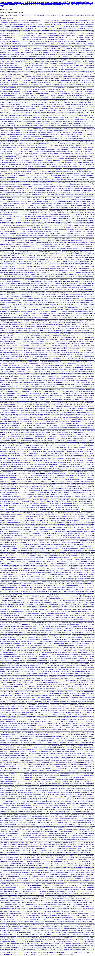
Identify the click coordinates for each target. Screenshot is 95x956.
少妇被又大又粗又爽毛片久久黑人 (30, 194)
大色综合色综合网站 (18, 587)
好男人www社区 (80, 537)
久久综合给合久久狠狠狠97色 (18, 97)
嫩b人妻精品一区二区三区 (74, 224)
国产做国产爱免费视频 (30, 279)
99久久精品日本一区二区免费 (14, 464)
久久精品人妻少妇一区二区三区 (45, 59)
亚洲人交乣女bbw (46, 119)
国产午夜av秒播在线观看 (23, 548)
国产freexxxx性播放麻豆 (13, 315)
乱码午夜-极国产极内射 (8, 274)
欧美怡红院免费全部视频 (33, 168)
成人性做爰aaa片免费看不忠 (62, 192)
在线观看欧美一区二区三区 (30, 570)
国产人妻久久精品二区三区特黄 (39, 872)
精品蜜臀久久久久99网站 (62, 628)
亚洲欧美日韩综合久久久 (56, 168)
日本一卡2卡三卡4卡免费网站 (54, 248)
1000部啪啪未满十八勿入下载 (44, 56)
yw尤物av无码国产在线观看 (85, 283)
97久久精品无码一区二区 (54, 798)
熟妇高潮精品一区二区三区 (11, 220)
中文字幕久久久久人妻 (15, 512)
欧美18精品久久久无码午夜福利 (72, 69)
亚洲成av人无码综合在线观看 (41, 99)
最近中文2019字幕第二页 (63, 287)
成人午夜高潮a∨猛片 (6, 58)
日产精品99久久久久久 (11, 932)
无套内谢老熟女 (45, 37)
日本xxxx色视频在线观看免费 (31, 934)
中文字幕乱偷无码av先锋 (17, 910)
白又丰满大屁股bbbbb (84, 589)
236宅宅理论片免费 (67, 481)
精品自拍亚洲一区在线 (81, 410)
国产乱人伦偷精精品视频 (24, 315)
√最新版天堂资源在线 (71, 416)
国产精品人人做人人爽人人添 (33, 831)
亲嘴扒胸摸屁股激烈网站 (64, 153)
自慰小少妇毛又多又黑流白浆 (29, 494)
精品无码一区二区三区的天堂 (51, 22)
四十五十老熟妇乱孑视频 (30, 255)
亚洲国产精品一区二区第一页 (79, 777)
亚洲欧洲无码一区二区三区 (19, 947)
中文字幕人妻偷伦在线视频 (49, 417)
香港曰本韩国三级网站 (38, 460)
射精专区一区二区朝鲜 (53, 839)
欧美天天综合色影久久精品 (79, 231)
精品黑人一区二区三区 (12, 563)
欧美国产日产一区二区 (52, 594)
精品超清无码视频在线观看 (27, 291)
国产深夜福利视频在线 (50, 732)
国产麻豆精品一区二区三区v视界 (57, 97)
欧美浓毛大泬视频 (44, 406)
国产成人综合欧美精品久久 (64, 594)
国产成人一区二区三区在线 (87, 235)
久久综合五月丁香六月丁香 (85, 656)
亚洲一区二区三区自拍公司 (44, 380)
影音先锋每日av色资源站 (22, 481)
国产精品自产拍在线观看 (60, 207)
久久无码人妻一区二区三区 (52, 645)
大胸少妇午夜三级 (14, 84)
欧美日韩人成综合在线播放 (64, 686)
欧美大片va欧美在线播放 (23, 637)
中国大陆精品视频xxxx (70, 710)
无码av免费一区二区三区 (38, 841)
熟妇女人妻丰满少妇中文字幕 (73, 486)
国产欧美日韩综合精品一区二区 (56, 37)
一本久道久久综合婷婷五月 (61, 28)
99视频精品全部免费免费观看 (20, 855)
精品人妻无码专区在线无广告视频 (86, 259)
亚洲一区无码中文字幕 (69, 218)
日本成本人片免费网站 (25, 207)
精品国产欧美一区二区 (61, 410)
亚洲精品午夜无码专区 (57, 429)
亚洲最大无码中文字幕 (8, 822)
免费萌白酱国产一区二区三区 (30, 339)
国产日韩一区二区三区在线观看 (80, 222)
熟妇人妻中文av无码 (25, 540)
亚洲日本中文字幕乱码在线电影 (13, 207)
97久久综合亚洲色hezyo (34, 548)
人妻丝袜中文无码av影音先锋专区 (52, 621)
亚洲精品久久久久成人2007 (48, 87)
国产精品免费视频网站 (65, 898)
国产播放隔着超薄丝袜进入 (82, 369)
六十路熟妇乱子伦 (80, 729)
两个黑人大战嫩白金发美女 (55, 389)
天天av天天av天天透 (58, 292)
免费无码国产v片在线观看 (50, 352)
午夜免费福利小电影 (66, 727)
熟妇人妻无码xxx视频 (48, 52)
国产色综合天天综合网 (19, 268)
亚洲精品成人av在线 (22, 248)
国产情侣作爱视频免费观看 (22, 734)
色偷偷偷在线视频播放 (36, 119)
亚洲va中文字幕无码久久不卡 (40, 39)
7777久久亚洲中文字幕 (41, 67)
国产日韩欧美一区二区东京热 (88, 859)
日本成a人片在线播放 (13, 440)
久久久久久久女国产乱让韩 (36, 639)
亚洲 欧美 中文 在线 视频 (84, 97)
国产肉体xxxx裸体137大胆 (66, 210)
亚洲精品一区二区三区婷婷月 (47, 156)
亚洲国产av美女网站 (89, 719)
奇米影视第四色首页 (33, 309)
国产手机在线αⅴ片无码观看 (79, 33)
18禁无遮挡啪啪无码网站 (73, 704)
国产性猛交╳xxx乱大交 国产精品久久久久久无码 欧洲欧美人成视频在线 (78, 242)
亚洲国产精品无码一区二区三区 (54, 162)
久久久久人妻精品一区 (21, 59)
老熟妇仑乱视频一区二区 (41, 279)
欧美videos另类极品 (72, 443)
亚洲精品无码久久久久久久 (6, 790)
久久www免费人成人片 (16, 130)
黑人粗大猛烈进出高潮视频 (23, 581)
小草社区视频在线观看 (67, 781)
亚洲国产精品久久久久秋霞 (63, 67)
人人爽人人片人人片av (46, 71)
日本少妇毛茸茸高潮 (86, 676)
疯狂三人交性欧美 (7, 496)
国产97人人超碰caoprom (43, 89)
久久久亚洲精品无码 (52, 654)
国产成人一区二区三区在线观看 (66, 196)
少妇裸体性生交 (33, 380)
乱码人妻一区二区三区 (39, 296)
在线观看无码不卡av (68, 108)
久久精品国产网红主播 (14, 649)
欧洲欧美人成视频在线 (68, 123)
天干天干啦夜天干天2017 (71, 561)
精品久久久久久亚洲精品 (14, 244)
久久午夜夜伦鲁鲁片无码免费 (11, 589)
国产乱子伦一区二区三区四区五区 (54, 855)
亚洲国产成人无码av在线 (8, 395)
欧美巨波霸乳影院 (42, 304)
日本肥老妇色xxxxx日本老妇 (84, 330)
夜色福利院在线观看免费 (73, 261)
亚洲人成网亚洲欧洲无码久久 (18, 89)
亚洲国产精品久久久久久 (13, 335)
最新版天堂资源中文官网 (36, 315)
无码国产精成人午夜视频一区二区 (22, 524)
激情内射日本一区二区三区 (68, 175)
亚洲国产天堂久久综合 (19, 242)
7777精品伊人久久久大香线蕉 (41, 61)
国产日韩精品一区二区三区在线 (73, 464)
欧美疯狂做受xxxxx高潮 (35, 544)
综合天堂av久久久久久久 (30, 240)
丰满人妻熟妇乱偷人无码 (48, 440)
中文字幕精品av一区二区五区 (39, 455)
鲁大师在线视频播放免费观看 (24, 171)
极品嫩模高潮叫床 (32, 608)
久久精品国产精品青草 (58, 108)
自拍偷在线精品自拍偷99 (27, 190)
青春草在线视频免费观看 (39, 527)
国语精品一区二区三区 (35, 891)
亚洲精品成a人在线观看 (66, 723)
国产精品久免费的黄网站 (53, 35)
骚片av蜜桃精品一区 (50, 876)
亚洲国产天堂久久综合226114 (53, 279)
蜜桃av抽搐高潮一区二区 (74, 841)
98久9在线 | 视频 (70, 31)
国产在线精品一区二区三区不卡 (53, 337)
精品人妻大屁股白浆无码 (18, 479)
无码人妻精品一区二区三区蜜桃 (76, 867)
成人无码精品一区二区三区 (41, 322)
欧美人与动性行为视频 (67, 800)
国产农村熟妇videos (79, 322)
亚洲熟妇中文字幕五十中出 (59, 453)
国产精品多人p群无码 (62, 882)
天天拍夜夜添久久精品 (28, 37)
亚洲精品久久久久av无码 (13, 639)
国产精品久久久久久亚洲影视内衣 (72, 740)
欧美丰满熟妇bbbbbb (27, 529)
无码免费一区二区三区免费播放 (45, 160)
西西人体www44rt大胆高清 (30, 537)
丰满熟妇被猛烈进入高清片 (40, 747)
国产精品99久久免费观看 (22, 613)
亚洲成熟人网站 (82, 238)
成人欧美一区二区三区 (90, 130)
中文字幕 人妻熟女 (57, 781)
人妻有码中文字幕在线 (88, 941)
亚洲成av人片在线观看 (81, 160)
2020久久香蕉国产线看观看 (79, 279)
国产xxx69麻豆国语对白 (41, 507)
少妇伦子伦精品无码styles (6, 69)
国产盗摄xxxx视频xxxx (59, 164)
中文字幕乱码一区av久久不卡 (12, 345)
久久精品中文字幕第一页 (44, 790)
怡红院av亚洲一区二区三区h (69, 716)
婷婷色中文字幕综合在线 (67, 361)
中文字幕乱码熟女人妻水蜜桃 (44, 382)
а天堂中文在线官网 (49, 615)
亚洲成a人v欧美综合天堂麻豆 (13, 43)
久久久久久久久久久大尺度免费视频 (77, 115)
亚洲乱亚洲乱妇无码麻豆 (5, 594)
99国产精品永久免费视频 (17, 594)
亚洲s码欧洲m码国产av (87, 484)
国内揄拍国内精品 (68, 650)
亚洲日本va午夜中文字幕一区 (46, 86)
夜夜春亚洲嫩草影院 (8, 783)
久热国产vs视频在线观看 (40, 699)
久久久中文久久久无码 (37, 885)
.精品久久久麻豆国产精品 (51, 345)
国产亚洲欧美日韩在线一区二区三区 (52, 567)
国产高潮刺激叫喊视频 (9, 688)
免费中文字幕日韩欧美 (33, 630)
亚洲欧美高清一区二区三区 (16, 136)
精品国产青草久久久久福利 (79, 278)
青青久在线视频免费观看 (89, 408)
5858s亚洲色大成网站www (6, 151)
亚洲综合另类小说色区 (35, 669)
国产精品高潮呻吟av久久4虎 (19, 91)
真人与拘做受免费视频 (54, 520)
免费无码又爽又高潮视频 (56, 401)
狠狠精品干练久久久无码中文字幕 (28, 93)
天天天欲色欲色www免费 (67, 209)
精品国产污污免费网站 (31, 949)
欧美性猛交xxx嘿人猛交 (76, 93)
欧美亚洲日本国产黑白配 (47, 164)
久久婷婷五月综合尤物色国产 (17, 466)
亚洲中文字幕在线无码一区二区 (65, 915)
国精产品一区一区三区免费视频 (62, 676)
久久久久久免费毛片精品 (66, 337)
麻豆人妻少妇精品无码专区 (13, 598)
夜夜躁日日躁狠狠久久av (50, 341)
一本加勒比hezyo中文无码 (64, 319)
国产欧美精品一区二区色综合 (58, 71)
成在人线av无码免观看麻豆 (60, 24)
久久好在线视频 (35, 330)
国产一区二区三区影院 (60, 100)
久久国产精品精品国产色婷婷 (29, 134)
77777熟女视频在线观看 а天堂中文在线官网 (84, 89)
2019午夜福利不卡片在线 (31, 725)
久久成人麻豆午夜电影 (18, 263)
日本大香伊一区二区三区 (36, 451)
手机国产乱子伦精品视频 (66, 371)
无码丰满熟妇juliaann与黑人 (34, 613)
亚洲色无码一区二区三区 (7, 149)
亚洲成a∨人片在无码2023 (78, 719)
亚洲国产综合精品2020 (75, 568)
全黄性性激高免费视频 (76, 796)
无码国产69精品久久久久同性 (32, 354)
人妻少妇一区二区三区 (36, 207)
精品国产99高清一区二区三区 (37, 937)
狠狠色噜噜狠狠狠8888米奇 (27, 583)
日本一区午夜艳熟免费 (65, 93)
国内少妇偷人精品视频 (58, 229)
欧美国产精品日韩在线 (61, 883)
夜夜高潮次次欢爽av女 (7, 494)
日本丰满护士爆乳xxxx (60, 755)
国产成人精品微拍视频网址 (87, 151)
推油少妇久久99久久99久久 (84, 22)
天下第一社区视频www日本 (83, 561)
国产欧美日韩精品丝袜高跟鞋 (59, 315)
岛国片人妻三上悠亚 (42, 402)
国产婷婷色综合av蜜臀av (51, 110)
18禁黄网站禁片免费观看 (74, 192)
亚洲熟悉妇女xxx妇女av (23, 65)
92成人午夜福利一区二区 (68, 544)
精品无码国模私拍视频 (73, 531)
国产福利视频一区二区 (63, 455)
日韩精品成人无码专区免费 (44, 145)
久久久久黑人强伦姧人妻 (50, 553)
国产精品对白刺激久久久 (35, 156)
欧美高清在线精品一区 (87, 753)
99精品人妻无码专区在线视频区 (77, 402)
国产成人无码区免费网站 (41, 58)
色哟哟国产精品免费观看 (78, 343)
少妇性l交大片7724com (18, 389)
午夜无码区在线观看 (6, 520)
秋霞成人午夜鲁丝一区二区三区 (71, 86)
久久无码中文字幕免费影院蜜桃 (53, 45)
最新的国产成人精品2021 (37, 270)
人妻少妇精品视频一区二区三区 (26, 425)
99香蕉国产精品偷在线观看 (62, 149)
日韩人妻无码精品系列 (55, 593)
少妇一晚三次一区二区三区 (76, 300)
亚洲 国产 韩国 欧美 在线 (84, 328)
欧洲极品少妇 (48, 921)
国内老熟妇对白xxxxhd (67, 162)
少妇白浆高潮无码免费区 (9, 889)
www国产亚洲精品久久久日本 (32, 360)
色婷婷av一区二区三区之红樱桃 (15, 298)
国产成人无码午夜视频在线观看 (72, 97)
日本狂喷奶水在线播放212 (13, 854)
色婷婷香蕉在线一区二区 (49, 852)
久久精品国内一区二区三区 (46, 552)
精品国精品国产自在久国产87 (84, 188)
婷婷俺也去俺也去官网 (27, 222)
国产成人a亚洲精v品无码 (14, 74)
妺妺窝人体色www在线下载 (65, 257)
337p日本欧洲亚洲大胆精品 (83, 71)
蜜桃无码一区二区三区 (25, 503)
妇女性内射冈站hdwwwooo (36, 283)
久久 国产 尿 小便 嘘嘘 (80, 76)
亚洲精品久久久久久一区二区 (57, 386)
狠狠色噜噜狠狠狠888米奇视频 (38, 48)
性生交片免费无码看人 (73, 181)
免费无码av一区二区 (60, 801)
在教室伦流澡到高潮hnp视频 (31, 412)
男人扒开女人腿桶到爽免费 (72, 188)
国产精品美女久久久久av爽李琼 (9, 95)
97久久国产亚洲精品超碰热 (8, 524)
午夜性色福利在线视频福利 (58, 574)
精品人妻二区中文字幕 (26, 155)
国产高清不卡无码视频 (26, 859)
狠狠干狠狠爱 (14, 229)
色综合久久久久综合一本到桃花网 (62, 809)
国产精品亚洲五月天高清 (41, 319)
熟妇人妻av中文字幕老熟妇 (66, 354)
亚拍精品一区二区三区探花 (67, 496)
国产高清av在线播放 (33, 900)
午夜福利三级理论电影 (56, 294)
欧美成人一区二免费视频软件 (16, 371)
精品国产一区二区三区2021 (18, 434)
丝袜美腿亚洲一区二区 (57, 231)
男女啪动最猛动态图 (19, 539)
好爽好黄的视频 (39, 225)
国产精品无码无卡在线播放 (84, 201)
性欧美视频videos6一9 (14, 492)
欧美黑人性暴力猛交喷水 (57, 324)
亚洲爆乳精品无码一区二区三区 (10, 248)
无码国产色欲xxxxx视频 (53, 559)
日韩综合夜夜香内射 (7, 473)
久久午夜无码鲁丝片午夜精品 (80, 175)
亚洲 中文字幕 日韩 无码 (14, 794)
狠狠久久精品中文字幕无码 (76, 350)
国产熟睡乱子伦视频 (9, 333)
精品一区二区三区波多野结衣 (73, 552)
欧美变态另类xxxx (25, 641)
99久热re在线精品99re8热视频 (12, 140)
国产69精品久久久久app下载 (84, 451)
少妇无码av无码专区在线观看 (44, 447)
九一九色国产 (66, 276)
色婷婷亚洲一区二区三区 (35, 87)
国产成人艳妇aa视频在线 (62, 352)
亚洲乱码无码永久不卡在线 (22, 292)
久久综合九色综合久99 (71, 512)
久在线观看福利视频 (49, 199)
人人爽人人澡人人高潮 (43, 209)
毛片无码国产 (81, 882)
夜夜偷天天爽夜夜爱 (31, 361)
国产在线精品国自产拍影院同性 (26, 453)
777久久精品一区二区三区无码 (86, 801)
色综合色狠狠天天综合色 (51, 203)
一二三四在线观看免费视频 (52, 196)
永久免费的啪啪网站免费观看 (76, 671)
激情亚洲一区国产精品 (31, 35)
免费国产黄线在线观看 (28, 39)
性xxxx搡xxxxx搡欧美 (35, 727)
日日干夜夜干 (76, 128)
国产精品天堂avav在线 (82, 141)
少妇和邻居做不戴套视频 (32, 798)
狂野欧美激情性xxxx (18, 339)
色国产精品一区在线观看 (32, 870)
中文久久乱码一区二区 (75, 594)
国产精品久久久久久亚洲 (61, 328)
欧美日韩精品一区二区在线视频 (10, 548)
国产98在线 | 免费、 (68, 356)
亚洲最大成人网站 (47, 41)
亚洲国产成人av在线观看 (19, 788)
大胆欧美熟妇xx (50, 39)
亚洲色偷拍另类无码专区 (71, 414)
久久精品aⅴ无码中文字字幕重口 (7, 56)
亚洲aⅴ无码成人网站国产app (51, 462)
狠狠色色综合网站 (51, 173)
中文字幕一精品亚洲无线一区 (23, 544)
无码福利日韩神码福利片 (17, 110)
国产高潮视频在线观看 (60, 430)
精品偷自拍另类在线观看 (53, 665)
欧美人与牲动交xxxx (65, 678)
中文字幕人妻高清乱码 (62, 317)
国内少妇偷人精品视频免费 (43, 608)
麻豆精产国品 (81, 58)
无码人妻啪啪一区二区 (14, 676)
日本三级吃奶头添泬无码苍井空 (45, 78)
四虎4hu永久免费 (55, 691)
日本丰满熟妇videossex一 (8, 112)
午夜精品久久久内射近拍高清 (22, 233)
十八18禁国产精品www (16, 496)
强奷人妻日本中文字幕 (5, 458)
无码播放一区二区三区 (60, 238)
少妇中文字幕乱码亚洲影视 (8, 160)
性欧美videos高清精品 (84, 943)
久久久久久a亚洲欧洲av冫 (45, 175)
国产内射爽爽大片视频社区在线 (69, 505)
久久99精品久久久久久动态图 (30, 160)
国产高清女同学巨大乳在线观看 (48, 333)
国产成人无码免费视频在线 (25, 48)
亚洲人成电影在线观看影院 (61, 201)
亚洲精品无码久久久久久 (65, 143)
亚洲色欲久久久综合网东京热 (76, 880)
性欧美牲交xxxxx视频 (35, 125)
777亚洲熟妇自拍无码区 (34, 358)
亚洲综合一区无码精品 (31, 915)
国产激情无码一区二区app (29, 356)
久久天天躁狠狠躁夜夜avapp (21, 20)
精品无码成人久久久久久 (34, 837)
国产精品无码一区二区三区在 (14, 732)
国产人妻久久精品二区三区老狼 (81, 134)
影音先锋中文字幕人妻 (30, 257)
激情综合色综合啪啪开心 (38, 511)
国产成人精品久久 (61, 104)
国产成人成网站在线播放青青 (31, 209)
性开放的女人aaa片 (33, 233)
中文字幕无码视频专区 (52, 43)
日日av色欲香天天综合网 (42, 565)
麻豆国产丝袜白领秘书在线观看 (43, 514)
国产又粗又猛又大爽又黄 (55, 307)
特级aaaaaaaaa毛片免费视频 (41, 701)
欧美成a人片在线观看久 (69, 615)
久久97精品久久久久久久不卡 (26, 906)
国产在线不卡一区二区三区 (36, 347)
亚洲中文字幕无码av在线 (54, 253)
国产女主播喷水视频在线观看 (86, 352)
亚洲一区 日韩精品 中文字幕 (69, 718)
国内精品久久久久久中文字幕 (79, 248)
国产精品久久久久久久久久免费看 (64, 291)
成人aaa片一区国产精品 (8, 259)
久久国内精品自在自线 (64, 436)
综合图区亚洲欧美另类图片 (9, 786)
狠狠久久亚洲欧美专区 (21, 954)
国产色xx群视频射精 (72, 852)
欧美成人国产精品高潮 (68, 509)
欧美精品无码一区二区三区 (82, 127)
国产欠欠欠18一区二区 (56, 591)
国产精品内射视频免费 (5, 643)
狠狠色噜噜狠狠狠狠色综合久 (77, 294)
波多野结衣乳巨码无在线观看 (69, 488)
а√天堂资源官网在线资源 (54, 565)
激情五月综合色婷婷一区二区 (72, 524)
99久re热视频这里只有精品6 (52, 805)
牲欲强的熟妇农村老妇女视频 (66, 673)
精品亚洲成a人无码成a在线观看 (81, 663)
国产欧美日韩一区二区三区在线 (68, 253)
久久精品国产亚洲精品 (39, 930)
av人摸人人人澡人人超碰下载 (79, 378)
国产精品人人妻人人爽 (42, 240)
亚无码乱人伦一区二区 (31, 518)
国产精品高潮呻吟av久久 (17, 52)
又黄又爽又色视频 (48, 130)
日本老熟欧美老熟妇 (24, 676)
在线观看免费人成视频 (37, 647)
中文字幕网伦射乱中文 (71, 637)
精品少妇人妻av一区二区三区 (54, 494)
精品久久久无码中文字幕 (48, 391)
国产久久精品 (89, 462)
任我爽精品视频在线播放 (44, 143)
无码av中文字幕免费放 (74, 225)
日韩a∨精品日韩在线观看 (37, 166)
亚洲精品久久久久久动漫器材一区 (36, 786)
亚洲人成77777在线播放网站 (27, 827)
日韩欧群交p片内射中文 (58, 141)
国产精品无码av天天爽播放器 (21, 740)
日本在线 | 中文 (86, 732)
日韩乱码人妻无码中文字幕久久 (82, 119)
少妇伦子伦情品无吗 (86, 792)
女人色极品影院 (45, 265)
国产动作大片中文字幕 (52, 67)
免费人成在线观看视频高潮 (34, 509)
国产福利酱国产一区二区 (78, 361)
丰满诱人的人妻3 (19, 498)
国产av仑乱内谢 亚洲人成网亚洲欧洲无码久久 (20, 283)
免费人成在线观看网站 (78, 518)
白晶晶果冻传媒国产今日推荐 (33, 471)
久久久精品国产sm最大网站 (36, 801)
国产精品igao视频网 (14, 410)
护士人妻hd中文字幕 (70, 576)
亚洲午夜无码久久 (37, 865)
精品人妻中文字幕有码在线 (59, 54)
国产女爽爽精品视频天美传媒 (70, 587)
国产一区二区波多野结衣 (6, 296)
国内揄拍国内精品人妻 (17, 186)
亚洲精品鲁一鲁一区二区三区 (40, 535)
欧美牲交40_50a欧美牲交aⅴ (64, 527)
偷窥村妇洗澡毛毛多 (18, 259)
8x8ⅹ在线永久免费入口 (70, 887)
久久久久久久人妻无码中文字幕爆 (26, 50)
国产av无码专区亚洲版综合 (57, 382)
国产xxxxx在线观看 (85, 74)
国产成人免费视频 (40, 302)
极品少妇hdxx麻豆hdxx (31, 690)
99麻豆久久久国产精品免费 (54, 210)
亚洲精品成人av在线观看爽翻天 (11, 212)
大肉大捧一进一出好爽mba (14, 445)
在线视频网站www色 (73, 645)
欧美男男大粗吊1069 (39, 151)
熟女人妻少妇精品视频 (24, 490)
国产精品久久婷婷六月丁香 (45, 63)
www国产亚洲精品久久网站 (28, 337)
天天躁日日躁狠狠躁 (56, 250)
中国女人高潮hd (51, 28)
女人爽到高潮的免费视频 (61, 95)
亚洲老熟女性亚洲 (74, 898)
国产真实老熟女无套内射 (69, 265)
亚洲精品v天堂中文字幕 (65, 35)
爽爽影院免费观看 (80, 718)
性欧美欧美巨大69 (66, 56)
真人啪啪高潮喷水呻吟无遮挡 (70, 790)
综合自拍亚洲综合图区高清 (20, 276)
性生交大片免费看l (70, 445)
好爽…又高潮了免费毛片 (16, 45)
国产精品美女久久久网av (32, 397)
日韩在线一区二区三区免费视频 (15, 76)
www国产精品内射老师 (20, 402)
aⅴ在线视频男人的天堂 (43, 248)
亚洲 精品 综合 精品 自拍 (82, 404)
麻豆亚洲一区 (10, 952)
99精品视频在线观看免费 (57, 41)
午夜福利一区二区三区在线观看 (23, 114)
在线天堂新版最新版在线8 (64, 246)
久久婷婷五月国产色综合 (88, 132)
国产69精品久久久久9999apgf (14, 270)
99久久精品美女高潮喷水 (49, 31)
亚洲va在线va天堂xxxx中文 (31, 402)
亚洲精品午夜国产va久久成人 (68, 250)
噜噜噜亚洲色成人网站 (70, 386)
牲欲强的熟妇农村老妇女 (46, 837)
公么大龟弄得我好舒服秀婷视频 (38, 462)
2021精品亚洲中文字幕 (56, 727)
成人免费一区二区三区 (21, 313)
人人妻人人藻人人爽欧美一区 (21, 363)
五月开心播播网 (76, 365)
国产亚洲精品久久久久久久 (21, 399)
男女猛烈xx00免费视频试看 (36, 229)
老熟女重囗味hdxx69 (14, 71)
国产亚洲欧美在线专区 (29, 259)
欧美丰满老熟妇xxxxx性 (64, 699)
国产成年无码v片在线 (29, 736)
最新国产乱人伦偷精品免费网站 (47, 548)
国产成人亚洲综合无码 (5, 45)
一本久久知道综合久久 (87, 313)
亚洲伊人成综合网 (85, 805)
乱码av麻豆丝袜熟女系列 (52, 182)
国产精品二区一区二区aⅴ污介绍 (43, 123)
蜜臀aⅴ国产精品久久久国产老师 (11, 820)
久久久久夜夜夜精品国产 (28, 729)
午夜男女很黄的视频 (79, 130)
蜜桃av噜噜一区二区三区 (75, 665)
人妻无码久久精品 (64, 555)
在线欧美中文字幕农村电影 (12, 572)
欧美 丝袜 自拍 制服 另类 (53, 436)
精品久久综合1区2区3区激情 (88, 525)
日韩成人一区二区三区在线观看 (15, 619)
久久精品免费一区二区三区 (15, 182)
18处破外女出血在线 (37, 235)
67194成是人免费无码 (25, 512)
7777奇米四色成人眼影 (67, 278)
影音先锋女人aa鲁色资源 (27, 298)
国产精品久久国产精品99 (20, 869)
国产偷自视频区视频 (63, 839)
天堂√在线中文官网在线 (78, 347)
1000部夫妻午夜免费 (89, 298)
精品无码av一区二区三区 (38, 138)
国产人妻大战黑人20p (81, 59)
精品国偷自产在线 (74, 214)
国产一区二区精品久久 (38, 567)
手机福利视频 (41, 352)
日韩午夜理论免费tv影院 (24, 820)
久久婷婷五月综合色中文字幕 (54, 835)
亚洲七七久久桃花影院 (73, 201)
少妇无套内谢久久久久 (21, 516)
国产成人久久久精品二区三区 (25, 885)
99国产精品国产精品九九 (52, 501)
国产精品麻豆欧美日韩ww (8, 339)
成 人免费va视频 (70, 663)
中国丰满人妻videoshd (58, 30)
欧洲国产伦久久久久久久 (86, 611)
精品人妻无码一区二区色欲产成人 (74, 95)
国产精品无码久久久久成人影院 (72, 801)
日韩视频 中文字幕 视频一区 (44, 69)
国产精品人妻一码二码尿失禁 (34, 546)
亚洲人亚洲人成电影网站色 (84, 384)
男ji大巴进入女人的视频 (28, 568)
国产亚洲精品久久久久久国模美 (76, 455)
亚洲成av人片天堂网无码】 (37, 671)
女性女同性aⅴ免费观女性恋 (80, 37)
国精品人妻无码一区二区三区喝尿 (30, 593)
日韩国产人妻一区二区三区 (56, 73)
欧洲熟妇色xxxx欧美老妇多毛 (67, 621)
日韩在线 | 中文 (10, 99)
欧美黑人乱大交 (85, 498)
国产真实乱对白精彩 (47, 250)
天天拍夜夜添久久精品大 (16, 194)
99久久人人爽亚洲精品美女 (74, 235)
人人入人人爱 (10, 175)
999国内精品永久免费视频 (6, 153)
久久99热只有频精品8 (68, 37)
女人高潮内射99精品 (19, 773)
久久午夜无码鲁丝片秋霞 (35, 589)
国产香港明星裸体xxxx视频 (77, 876)
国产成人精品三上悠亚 (24, 345)
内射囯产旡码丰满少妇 (64, 624)
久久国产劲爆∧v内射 (77, 354)
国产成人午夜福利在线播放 (17, 188)
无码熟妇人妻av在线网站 (57, 59)
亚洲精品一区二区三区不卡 (29, 61)
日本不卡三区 (27, 462)
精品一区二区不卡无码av (31, 313)
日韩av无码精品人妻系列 (20, 382)
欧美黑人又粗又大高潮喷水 (89, 354)
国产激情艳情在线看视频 (74, 184)
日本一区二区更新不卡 (70, 751)
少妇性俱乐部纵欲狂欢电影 (26, 140)
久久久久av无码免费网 (10, 662)
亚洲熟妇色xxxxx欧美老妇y (12, 117)
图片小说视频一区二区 (16, 691)
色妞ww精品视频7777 (25, 244)
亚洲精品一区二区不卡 (58, 86)
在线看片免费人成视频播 (30, 218)
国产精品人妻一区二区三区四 (69, 537)
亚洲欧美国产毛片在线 (12, 65)
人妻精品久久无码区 (51, 470)
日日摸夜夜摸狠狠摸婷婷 (34, 759)
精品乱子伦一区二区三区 (53, 624)
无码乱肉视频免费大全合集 (25, 647)
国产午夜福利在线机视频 (64, 419)
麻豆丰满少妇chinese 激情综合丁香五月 (40, 658)
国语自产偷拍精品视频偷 (76, 61)
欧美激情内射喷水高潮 (15, 138)
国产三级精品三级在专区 (69, 130)
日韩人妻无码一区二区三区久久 (67, 760)
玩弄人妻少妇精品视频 (18, 285)
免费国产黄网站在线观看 (79, 578)
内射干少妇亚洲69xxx (77, 145)
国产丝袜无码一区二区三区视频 (44, 518)
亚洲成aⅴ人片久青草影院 (62, 48)
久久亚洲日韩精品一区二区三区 (54, 719)
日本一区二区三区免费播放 (70, 237)
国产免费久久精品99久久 (86, 643)
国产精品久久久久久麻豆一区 (88, 108)
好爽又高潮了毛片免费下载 (81, 535)
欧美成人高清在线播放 (35, 212)
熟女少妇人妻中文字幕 (7, 348)
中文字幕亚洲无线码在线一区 (81, 41)
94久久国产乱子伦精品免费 (88, 796)
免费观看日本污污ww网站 (72, 330)
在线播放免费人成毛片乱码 (21, 317)
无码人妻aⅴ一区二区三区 (71, 430)
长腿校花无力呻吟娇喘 (38, 31)
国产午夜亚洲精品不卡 (31, 162)
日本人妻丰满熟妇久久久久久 (71, 924)
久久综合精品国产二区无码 (82, 749)
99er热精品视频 (44, 115)
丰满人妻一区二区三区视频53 (72, 589)
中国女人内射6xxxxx (70, 391)
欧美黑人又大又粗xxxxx (89, 432)
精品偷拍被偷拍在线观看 (39, 645)
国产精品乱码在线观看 (9, 63)
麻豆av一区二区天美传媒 (13, 73)
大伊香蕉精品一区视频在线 (64, 158)
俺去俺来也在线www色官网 (24, 809)
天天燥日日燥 (53, 395)
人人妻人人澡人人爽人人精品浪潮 (56, 356)
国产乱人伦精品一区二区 (26, 153)
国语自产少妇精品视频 (61, 464)
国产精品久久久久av (55, 457)
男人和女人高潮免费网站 (63, 869)
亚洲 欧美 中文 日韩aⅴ (59, 924)
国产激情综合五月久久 (12, 82)
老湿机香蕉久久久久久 (31, 662)
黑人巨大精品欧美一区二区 (41, 624)
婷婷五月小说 (5, 760)
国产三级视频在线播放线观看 (6, 18)
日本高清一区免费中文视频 (8, 869)
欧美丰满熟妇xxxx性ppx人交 (43, 813)
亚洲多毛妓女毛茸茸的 (5, 943)
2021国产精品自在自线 (89, 557)
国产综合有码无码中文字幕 (48, 82)
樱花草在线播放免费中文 (34, 637)
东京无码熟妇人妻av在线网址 (87, 54)
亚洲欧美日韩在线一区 (10, 197)
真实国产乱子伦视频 (33, 581)
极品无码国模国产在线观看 (25, 201)
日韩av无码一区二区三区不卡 (27, 196)
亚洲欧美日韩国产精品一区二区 (32, 783)
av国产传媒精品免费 (15, 196)
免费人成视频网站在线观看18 (78, 773)
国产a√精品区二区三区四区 (85, 639)
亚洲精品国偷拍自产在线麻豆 (86, 69)
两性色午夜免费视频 (86, 647)
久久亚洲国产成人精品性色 (18, 257)
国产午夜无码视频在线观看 (31, 788)
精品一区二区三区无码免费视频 (49, 792)
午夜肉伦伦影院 (75, 46)
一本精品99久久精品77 (70, 322)
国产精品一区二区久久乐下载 (34, 292)
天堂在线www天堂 (10, 143)
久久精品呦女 (77, 826)
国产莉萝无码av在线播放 (66, 343)
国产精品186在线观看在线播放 (62, 939)
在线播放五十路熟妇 (75, 285)
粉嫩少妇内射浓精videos (39, 50)
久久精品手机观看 (52, 951)
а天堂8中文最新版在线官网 (40, 498)
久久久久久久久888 (4, 319)
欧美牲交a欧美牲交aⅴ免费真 (62, 341)
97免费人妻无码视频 (23, 591)
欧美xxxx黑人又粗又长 (76, 106)
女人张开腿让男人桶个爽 (66, 145)
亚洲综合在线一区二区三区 (24, 229)
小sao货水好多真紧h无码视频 (35, 250)
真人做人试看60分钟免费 (29, 371)
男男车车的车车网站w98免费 (29, 389)
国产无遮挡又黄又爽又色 (10, 852)
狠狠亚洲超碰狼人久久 (60, 281)
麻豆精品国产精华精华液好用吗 (44, 306)
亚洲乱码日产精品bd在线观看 (23, 86)
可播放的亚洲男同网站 (32, 952)
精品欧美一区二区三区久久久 (84, 80)
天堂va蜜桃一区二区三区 (68, 514)
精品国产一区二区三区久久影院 (21, 842)
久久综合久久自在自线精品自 (85, 585)
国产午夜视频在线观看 (76, 421)
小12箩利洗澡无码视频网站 (28, 619)
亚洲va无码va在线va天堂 (24, 71)
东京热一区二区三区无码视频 (84, 104)
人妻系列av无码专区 (59, 102)
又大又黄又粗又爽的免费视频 (8, 393)
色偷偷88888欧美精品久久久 (58, 529)
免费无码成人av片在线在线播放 (68, 667)
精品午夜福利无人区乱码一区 (73, 151)
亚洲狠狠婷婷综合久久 (29, 416)
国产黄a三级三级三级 (28, 594)
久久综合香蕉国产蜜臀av (36, 84)
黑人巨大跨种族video (78, 125)
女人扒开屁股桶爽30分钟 (67, 73)
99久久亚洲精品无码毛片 (17, 69)
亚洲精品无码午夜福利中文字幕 (42, 779)
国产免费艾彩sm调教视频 (61, 224)
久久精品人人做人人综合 (8, 289)
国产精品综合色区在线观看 (29, 58)
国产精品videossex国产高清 (43, 555)
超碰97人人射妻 (57, 926)
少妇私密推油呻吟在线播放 (61, 199)
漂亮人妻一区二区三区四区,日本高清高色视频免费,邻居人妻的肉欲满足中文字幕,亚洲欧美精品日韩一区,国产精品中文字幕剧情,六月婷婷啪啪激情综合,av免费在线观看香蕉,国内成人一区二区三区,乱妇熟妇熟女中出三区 (46, 4)
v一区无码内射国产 (15, 46)
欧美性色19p (20, 106)
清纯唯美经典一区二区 (55, 339)
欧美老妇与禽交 (29, 904)
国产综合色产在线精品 (77, 658)
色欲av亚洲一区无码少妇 (41, 348)
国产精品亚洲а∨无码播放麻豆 (69, 928)
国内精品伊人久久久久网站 (22, 33)
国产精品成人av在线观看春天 (27, 930)
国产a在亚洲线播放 (36, 680)
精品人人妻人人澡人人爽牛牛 (74, 427)
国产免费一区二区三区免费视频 (47, 533)
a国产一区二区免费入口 (27, 186)
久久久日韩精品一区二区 (30, 268)
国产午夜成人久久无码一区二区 (69, 220)
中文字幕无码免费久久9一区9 (6, 712)
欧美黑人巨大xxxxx (11, 915)
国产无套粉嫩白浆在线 (23, 128)
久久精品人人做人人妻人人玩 (22, 766)
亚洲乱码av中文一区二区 (74, 99)
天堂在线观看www (49, 846)
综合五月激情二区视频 (34, 591)
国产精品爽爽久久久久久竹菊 (64, 106)
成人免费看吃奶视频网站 (49, 932)
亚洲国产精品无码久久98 (76, 908)
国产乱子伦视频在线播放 (34, 781)
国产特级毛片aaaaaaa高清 (16, 567)
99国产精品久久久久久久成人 (12, 119)
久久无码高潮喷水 (43, 855)
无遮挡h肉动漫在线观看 (38, 529)
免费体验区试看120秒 (20, 662)
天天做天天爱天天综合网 (42, 803)
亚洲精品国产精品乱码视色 (19, 360)
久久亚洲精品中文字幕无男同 (39, 190)
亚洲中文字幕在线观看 (75, 74)
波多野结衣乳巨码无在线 (12, 628)
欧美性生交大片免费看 (47, 324)
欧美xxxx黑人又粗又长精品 (10, 373)
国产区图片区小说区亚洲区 (70, 65)
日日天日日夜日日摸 (6, 624)
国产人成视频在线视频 (14, 429)
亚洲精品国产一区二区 (38, 153)
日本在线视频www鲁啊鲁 (7, 630)
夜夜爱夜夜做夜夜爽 (31, 716)
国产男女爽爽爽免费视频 (76, 768)
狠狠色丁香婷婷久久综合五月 (82, 65)
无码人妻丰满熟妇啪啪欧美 (24, 347)
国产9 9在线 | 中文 (77, 108)
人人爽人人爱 (39, 108)
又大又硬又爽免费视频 (81, 391)
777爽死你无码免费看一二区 (15, 701)
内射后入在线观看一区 (7, 35)
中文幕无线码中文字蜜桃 (67, 378)
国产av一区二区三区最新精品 (19, 882)
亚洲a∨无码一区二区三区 (79, 274)
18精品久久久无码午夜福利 (87, 184)
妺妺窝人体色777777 (51, 872)
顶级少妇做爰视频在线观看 (43, 26)
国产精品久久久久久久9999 (30, 803)
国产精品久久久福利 (10, 690)
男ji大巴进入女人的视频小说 (65, 583)
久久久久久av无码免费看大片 (74, 805)
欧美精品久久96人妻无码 (56, 112)
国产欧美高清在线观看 (63, 458)
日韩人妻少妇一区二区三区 (83, 443)
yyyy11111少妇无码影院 (27, 235)
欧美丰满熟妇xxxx (63, 822)
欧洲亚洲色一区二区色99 (73, 317)
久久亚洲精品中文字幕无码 (50, 186)
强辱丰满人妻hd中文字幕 (26, 807)
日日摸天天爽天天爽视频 (87, 747)
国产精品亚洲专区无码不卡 (84, 179)
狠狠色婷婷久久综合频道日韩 (46, 276)
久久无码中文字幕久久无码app (65, 182)
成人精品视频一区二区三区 (71, 114)
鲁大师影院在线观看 (24, 926)
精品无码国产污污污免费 (51, 656)
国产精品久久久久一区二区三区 (82, 307)
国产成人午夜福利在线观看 (37, 179)
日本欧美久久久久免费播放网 (9, 404)
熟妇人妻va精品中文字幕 (33, 477)
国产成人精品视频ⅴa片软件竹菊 (51, 460)
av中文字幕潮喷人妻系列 (40, 337)
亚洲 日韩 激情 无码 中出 (8, 555)
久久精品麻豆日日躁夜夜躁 (79, 800)
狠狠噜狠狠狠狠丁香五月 (47, 30)
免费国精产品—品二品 (33, 33)
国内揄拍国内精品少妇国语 (11, 179)
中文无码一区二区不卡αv (16, 158)
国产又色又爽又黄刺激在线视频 (69, 389)
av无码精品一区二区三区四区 (13, 31)
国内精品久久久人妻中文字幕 (61, 156)
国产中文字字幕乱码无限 (40, 773)
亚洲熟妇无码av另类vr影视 (39, 100)
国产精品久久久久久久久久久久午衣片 (59, 484)
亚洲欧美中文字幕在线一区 (81, 606)
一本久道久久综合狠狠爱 (15, 235)
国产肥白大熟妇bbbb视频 (6, 261)
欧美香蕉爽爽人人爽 (70, 613)
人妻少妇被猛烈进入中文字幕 (58, 367)
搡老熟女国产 (91, 87)
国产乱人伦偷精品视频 (63, 427)
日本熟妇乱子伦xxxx (83, 39)
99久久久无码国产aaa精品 (38, 74)
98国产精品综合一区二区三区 (39, 425)
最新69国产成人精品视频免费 (40, 904)
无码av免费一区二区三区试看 (64, 345)
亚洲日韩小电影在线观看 (70, 440)
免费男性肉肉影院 (61, 654)
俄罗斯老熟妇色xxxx (54, 831)
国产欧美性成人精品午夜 (86, 182)
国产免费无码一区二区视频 (35, 522)
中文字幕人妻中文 (4, 74)
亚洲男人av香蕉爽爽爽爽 (17, 58)
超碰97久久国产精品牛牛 (79, 544)
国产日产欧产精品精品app (21, 145)
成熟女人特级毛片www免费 (71, 951)
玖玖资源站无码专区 (35, 117)
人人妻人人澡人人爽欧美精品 (72, 447)
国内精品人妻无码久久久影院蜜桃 (45, 399)
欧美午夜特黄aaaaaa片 (46, 524)
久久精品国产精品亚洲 (36, 82)
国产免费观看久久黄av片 (27, 182)
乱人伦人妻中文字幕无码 (47, 393)
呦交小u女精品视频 (63, 22)
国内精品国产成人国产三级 (67, 177)
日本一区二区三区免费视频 (40, 850)
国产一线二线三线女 (59, 322)
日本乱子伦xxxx (37, 37)
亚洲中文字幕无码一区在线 (16, 568)
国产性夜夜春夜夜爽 (22, 874)
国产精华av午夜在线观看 (61, 911)
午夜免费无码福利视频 (31, 289)
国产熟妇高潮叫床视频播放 (74, 136)
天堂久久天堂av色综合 (57, 630)
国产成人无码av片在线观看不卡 (73, 244)
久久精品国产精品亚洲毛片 (31, 468)
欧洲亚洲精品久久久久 (14, 22)
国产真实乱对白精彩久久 (69, 91)
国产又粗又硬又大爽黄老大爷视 (43, 134)
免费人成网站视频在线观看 (77, 246)
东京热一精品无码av (77, 937)
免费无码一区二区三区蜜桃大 (28, 667)
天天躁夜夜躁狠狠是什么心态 (80, 471)
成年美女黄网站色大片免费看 (86, 425)
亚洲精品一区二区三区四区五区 (57, 26)
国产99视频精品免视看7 (87, 658)
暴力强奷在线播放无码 (52, 915)
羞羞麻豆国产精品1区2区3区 (46, 404)
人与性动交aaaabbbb (40, 132)
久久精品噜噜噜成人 (5, 410)
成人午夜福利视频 (24, 660)
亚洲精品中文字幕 (16, 261)
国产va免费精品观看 (31, 266)
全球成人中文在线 (39, 883)
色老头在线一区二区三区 (59, 84)
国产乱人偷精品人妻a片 (43, 870)
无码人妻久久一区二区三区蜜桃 (71, 212)
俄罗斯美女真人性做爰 (10, 294)
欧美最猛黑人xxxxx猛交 (88, 276)
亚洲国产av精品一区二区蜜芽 (52, 498)
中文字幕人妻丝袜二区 (14, 100)
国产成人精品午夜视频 (52, 326)
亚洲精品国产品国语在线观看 (83, 186)
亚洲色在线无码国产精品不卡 (31, 278)
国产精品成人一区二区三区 (77, 158)
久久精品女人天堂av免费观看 (55, 716)
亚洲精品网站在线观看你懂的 (32, 276)
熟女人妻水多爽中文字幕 (48, 766)
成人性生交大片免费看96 (23, 844)
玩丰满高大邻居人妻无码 (42, 494)
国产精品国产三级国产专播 (29, 225)
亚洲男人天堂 (87, 706)
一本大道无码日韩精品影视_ (79, 496)
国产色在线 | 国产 (49, 24)
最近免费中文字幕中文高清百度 (30, 188)
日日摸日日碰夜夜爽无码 (71, 71)
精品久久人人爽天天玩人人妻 (38, 246)
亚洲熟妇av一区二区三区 (28, 28)
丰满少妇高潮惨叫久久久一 (24, 417)
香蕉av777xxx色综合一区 (9, 673)
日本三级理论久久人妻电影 (79, 423)
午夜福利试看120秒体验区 (75, 194)
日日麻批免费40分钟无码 (44, 33)
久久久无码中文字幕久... (55, 197)
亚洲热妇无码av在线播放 (50, 48)
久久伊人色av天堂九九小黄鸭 (47, 887)
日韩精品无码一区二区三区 (18, 718)
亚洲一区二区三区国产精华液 (81, 218)
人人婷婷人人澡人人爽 (62, 539)
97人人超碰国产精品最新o (43, 703)
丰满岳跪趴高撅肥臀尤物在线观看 (27, 665)
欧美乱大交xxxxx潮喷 (35, 492)
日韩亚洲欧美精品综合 (29, 151)
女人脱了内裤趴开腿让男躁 (83, 829)
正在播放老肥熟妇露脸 (30, 123)
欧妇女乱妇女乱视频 (15, 104)
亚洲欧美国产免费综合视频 (18, 278)
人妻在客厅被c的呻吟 (28, 498)
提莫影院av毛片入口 (7, 389)
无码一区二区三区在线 (16, 173)
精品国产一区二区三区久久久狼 (85, 214)
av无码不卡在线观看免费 (39, 291)
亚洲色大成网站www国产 (61, 850)
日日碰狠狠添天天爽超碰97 (84, 24)
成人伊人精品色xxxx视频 (50, 149)
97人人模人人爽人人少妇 (45, 492)
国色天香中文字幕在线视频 (88, 194)
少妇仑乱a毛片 (78, 484)
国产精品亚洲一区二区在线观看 (78, 844)
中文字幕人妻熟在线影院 (13, 911)
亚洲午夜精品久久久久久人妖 (40, 473)
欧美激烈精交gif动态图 (12, 54)
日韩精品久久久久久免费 (29, 559)
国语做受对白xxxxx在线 (43, 468)
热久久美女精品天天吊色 (69, 87)
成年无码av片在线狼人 (43, 210)
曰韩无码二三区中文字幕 (61, 261)
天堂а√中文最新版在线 (48, 229)
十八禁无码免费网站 (35, 332)
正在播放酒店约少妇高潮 (20, 210)
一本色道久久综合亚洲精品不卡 (52, 74)
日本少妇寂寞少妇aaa (53, 619)
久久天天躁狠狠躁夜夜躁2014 (60, 82)
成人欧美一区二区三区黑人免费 (70, 302)
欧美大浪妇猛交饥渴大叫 (26, 738)
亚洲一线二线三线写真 (63, 99)
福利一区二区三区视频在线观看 (39, 43)
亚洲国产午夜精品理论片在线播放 (50, 153)
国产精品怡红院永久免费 (26, 311)
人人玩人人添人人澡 (52, 58)
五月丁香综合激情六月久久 (29, 302)
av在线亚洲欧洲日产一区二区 (84, 375)
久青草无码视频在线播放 (11, 475)
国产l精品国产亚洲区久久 (62, 58)
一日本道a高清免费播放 (52, 427)
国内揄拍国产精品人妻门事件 (56, 874)
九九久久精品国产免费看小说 (14, 583)
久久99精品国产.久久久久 (21, 719)
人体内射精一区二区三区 (53, 332)
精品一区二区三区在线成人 (50, 296)
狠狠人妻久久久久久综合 (66, 719)
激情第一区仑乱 (77, 675)
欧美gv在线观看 (56, 773)
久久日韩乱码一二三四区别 (70, 164)
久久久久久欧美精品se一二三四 (22, 231)
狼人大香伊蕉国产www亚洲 (73, 39)
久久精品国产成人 (33, 697)
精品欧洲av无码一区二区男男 (7, 430)
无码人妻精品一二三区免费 (82, 251)
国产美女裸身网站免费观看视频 (73, 511)
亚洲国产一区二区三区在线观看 (27, 598)
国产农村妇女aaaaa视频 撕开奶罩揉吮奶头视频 (24, 501)
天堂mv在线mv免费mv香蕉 (40, 196)
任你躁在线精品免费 (58, 87)
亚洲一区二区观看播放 (19, 149)
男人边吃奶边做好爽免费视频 (48, 169)
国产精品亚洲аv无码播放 (19, 175)
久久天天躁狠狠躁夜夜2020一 (72, 596)
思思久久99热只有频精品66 (67, 134)
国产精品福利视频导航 (76, 190)
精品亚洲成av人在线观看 (35, 649)
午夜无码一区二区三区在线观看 (28, 272)
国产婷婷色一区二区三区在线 (76, 287)
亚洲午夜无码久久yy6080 (14, 760)
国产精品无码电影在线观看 (79, 263)
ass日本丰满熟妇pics (36, 238)
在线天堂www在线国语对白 (29, 319)
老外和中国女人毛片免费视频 (74, 28)
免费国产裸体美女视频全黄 (67, 893)
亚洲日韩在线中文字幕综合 (32, 367)
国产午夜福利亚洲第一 (16, 643)
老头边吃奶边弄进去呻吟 (46, 740)
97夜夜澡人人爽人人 (24, 900)
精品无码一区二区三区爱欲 (66, 365)
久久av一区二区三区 (9, 773)
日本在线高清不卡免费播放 (83, 936)
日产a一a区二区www (46, 540)
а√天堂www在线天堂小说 (77, 460)
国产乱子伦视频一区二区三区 (36, 414)
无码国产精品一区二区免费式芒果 (84, 102)
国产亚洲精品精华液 (61, 186)
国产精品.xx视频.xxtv (49, 895)
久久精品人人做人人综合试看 (59, 244)
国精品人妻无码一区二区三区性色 (82, 708)
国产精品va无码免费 (37, 626)
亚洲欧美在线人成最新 (47, 108)
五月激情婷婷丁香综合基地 (85, 548)
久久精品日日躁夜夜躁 (77, 162)
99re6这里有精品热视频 (72, 807)
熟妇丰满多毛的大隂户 (19, 684)
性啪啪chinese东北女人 (26, 238)
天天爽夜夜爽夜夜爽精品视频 (46, 785)
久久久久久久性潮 (34, 557)
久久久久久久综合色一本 (46, 363)
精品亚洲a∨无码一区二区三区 (63, 731)
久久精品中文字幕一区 (64, 373)
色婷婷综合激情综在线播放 (88, 457)
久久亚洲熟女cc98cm (79, 386)
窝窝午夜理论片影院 (31, 800)
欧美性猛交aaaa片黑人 (43, 278)
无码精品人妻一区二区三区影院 (7, 227)
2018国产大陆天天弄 (47, 347)
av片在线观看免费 (25, 391)
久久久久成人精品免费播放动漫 (26, 73)
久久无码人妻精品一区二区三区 (67, 684)
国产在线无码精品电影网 (56, 518)
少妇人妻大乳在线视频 (78, 337)
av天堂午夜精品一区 (37, 738)
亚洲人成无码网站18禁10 (25, 46)
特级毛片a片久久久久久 (59, 919)
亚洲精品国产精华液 (56, 602)
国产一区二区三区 (46, 503)
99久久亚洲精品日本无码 (87, 373)
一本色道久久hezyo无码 (12, 102)
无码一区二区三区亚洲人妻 (26, 31)
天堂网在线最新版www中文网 (77, 345)
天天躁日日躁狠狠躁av (67, 222)
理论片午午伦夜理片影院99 (76, 153)
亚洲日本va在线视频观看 (31, 97)
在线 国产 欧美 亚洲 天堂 (13, 663)
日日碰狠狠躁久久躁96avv (89, 880)
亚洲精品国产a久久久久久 (85, 199)
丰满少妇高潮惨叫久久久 (88, 567)
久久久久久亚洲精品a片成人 (50, 225)
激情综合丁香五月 (15, 246)
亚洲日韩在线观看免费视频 (56, 779)
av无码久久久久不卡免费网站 (30, 457)
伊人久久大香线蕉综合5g (71, 205)
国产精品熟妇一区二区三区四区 (80, 781)
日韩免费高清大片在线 (76, 457)
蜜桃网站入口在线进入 (49, 151)
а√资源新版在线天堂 (18, 896)
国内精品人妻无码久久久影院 (56, 660)
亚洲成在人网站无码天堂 (82, 850)
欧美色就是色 (26, 136)
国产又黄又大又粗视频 (57, 837)
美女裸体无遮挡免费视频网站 (75, 490)
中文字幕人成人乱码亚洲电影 (74, 43)
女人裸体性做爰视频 (63, 181)
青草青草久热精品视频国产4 (52, 421)
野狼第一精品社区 (31, 874)
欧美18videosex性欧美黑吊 (16, 865)
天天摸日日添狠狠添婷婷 (13, 203)
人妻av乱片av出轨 (79, 112)
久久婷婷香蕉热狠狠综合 (54, 557)
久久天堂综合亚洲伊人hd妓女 (39, 76)
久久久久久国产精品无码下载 (84, 891)
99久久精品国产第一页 (79, 45)
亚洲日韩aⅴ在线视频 (19, 507)
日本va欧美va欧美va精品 (49, 438)
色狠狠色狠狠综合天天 (56, 289)
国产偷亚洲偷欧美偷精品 (27, 419)
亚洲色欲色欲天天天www (70, 335)
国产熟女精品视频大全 (79, 388)
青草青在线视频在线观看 (26, 654)
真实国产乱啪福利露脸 (85, 555)
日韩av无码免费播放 (20, 673)
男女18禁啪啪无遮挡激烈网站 (46, 641)
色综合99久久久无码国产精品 (40, 28)
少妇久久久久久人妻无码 (18, 537)
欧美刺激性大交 (47, 222)
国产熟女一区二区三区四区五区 (69, 289)
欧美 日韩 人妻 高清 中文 (82, 790)
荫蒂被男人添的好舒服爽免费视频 (77, 138)
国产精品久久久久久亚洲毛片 (47, 136)
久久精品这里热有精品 (60, 585)
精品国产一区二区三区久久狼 (26, 320)
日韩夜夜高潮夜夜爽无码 (60, 643)
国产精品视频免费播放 (31, 306)
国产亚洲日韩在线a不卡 (15, 311)
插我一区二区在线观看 (41, 800)
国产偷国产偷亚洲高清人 (34, 490)
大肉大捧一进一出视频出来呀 (48, 192)
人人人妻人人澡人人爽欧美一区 (10, 177)
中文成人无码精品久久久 (20, 143)
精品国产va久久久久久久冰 (43, 97)
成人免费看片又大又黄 (32, 307)
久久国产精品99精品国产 (71, 227)
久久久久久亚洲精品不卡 (25, 224)
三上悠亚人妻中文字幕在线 (25, 609)
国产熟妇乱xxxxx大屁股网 (15, 184)
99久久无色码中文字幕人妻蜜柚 (59, 78)
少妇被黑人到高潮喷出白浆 (72, 179)
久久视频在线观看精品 (43, 606)
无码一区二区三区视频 (67, 231)
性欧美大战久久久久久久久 (72, 100)
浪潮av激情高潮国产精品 (72, 110)
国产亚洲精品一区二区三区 (19, 218)
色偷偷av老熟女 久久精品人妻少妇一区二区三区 (71, 593)
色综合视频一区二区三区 (75, 436)
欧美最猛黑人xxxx (63, 268)
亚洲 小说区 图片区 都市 (31, 816)
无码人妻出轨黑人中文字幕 (9, 255)
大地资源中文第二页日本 (26, 138)
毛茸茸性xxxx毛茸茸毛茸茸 (79, 650)
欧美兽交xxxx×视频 (82, 380)
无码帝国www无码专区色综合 (75, 628)
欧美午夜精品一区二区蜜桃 (64, 483)
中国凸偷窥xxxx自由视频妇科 (29, 621)
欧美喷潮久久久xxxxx (60, 596)
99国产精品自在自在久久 (65, 773)
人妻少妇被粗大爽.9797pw (52, 255)
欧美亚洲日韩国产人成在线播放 (21, 164)
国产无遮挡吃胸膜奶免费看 (53, 268)
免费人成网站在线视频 (13, 48)
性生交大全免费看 (12, 86)
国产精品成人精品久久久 (83, 302)
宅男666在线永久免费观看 (18, 24)
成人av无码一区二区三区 (85, 809)
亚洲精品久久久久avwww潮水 (39, 110)
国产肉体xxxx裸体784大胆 (14, 391)
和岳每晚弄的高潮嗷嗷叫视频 (18, 813)
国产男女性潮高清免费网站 (19, 645)
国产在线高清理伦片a (29, 99)
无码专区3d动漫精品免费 (43, 947)
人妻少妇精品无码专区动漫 (81, 745)
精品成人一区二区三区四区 (47, 54)
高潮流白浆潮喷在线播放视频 (24, 179)
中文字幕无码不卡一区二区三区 (80, 449)
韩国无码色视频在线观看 (26, 43)
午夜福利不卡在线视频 (22, 824)
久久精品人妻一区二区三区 (33, 632)
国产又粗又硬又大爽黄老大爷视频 (45, 704)
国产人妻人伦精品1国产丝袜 (43, 339)
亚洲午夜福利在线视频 (68, 855)
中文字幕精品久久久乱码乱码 (37, 410)
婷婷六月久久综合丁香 (44, 660)
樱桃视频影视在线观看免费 (49, 801)
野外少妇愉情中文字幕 (30, 216)
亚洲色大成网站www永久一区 (28, 173)
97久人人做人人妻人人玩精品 (20, 617)
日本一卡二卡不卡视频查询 (7, 882)
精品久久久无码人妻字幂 (24, 589)
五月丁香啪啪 (14, 306)
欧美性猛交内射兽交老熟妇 (9, 59)
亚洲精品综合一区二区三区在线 (81, 233)
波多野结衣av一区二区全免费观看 (34, 317)
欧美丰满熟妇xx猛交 (74, 20)
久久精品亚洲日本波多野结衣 (22, 388)
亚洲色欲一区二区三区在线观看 (39, 805)
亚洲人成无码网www (87, 949)
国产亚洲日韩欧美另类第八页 (41, 263)
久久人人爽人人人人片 (5, 693)
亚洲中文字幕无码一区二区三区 (76, 203)
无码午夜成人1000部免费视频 (77, 216)
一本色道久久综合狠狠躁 (57, 218)
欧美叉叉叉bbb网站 (6, 61)
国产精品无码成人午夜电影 (84, 852)
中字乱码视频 (39, 561)
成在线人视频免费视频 (38, 745)
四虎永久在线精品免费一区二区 (31, 69)
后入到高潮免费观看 (59, 803)
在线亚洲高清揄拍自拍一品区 (14, 121)
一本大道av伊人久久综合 (42, 35)
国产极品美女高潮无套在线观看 (40, 320)
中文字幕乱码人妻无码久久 (23, 781)
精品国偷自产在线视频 (68, 274)
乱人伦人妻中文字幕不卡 (45, 708)
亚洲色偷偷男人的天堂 (24, 203)
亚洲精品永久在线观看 (77, 567)
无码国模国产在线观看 (58, 130)
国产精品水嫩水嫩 (79, 820)
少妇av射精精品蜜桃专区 (76, 759)
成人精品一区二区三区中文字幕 (87, 225)
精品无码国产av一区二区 (15, 190)
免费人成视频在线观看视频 (10, 477)
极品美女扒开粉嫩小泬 (13, 80)
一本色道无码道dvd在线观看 (56, 123)
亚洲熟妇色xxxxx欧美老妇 (17, 553)
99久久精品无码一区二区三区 (58, 160)
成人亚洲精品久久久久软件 (65, 50)
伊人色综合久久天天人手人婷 (39, 182)
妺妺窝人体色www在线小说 (27, 343)
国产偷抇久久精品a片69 (16, 438)
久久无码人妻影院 (51, 850)
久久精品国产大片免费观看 (82, 803)
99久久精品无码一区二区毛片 (41, 619)
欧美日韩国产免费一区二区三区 (49, 261)
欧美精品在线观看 (8, 537)
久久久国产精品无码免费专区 (29, 67)
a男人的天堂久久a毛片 (85, 46)
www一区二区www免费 (48, 84)
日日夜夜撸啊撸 (82, 110)
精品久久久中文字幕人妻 (12, 406)
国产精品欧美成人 (75, 809)
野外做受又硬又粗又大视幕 (85, 524)
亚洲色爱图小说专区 (20, 279)
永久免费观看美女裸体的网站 (75, 149)
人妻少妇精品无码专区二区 (68, 708)
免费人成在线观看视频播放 (42, 389)
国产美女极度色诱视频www (48, 649)
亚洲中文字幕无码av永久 (46, 335)
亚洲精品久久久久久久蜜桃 (53, 402)
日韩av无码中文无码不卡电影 (75, 311)
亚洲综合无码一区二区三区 (85, 82)
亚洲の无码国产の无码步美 (74, 533)
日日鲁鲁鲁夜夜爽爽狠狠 (24, 87)
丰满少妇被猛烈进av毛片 (82, 335)
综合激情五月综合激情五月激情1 (60, 704)
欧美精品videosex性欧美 (36, 30)
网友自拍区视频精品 (61, 663)
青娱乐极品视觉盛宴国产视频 (34, 386)
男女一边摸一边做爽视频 (65, 634)
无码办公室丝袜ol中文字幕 (37, 181)
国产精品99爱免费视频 (22, 168)
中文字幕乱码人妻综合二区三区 (74, 360)
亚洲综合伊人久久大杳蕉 (86, 624)
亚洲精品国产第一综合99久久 (8, 516)
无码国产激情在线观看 (56, 125)
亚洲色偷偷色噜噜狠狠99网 (69, 63)
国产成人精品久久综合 (62, 259)
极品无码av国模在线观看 (80, 514)
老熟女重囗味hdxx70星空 (83, 114)
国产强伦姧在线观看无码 (71, 529)
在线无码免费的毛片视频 (86, 309)
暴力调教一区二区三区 (39, 453)
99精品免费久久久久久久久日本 (56, 91)
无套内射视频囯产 (57, 220)
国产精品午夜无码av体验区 (48, 753)
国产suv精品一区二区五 (73, 268)
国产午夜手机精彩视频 (65, 665)
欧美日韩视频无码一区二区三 (69, 127)
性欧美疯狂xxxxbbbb (86, 28)
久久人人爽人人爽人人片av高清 (59, 227)
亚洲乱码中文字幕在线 (36, 71)
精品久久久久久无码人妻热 (77, 546)
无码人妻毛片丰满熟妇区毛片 (81, 473)
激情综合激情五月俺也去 (81, 887)
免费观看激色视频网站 (19, 99)
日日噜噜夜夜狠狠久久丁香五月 (19, 300)
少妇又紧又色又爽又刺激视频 (51, 50)
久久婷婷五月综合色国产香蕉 (38, 46)
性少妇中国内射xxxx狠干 (35, 753)
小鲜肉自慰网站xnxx (55, 143)
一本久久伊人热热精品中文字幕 (14, 304)
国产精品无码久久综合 (53, 216)
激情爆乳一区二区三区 (18, 494)
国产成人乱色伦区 (33, 56)
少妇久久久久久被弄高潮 (25, 246)
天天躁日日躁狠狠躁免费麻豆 (57, 69)
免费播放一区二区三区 (44, 557)
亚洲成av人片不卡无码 (20, 814)
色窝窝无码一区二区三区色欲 (47, 578)
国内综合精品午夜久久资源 (64, 507)
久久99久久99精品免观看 (8, 785)
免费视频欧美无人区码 (47, 505)
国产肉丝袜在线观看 (45, 373)
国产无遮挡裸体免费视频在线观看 (60, 171)
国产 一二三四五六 (20, 255)
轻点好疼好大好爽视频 (14, 665)
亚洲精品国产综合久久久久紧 (44, 602)
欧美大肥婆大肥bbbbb (28, 604)
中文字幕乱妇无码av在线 (60, 31)
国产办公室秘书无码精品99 (61, 443)
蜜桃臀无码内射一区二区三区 (75, 649)
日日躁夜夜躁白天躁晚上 (6, 898)
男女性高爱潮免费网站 (74, 555)
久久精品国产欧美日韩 (20, 227)
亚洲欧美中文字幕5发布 (17, 302)
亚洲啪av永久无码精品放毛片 (37, 224)
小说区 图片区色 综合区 (29, 699)
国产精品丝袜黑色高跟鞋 (53, 298)
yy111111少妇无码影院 (36, 578)
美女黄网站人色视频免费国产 (44, 367)
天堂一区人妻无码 (24, 324)
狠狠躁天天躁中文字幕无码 (49, 451)
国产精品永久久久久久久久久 (82, 63)
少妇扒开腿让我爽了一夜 (66, 263)
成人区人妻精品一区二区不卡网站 (73, 859)
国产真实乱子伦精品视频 (30, 378)
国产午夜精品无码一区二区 (17, 527)
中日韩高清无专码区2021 (66, 695)
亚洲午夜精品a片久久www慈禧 (58, 188)
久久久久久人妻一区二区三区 (48, 207)
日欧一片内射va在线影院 (23, 563)
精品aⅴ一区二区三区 (57, 505)
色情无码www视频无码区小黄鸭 (73, 945)
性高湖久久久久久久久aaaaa (27, 121)
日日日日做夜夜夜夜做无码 (76, 417)
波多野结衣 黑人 (79, 710)
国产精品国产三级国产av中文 (48, 238)
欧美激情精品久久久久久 (52, 822)
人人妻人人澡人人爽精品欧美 (16, 319)
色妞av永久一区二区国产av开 (28, 863)
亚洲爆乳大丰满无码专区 (21, 889)
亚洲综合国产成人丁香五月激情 (19, 550)
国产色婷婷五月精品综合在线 (34, 265)
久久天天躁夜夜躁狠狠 (64, 214)
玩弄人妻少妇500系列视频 (47, 943)
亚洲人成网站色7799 (19, 699)
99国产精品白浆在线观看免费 (12, 41)
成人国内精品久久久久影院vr (51, 246)
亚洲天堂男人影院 (89, 50)
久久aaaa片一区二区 (73, 58)
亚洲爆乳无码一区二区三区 (15, 115)
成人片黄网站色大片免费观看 (66, 45)
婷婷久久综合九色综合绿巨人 (21, 333)
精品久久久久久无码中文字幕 (54, 251)
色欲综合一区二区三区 (14, 181)
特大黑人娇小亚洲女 (40, 848)
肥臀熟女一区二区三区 (84, 52)
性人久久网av (64, 602)
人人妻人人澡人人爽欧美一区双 (30, 78)
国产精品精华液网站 (55, 949)
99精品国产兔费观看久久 (8, 205)
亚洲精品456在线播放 (72, 850)
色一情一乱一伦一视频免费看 (74, 792)
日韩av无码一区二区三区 (42, 954)
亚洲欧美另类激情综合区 (45, 274)
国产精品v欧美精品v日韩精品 (32, 928)
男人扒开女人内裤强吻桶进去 (77, 527)
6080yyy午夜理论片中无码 (33, 274)
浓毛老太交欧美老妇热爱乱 (86, 727)
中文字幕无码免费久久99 (37, 222)
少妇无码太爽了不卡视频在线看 (17, 378)
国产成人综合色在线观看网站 (23, 95)
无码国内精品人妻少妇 (64, 270)
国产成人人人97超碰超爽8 (6, 559)
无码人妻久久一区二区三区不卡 (74, 207)
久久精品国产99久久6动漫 (50, 104)
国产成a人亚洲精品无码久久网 (69, 837)
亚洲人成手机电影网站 (9, 518)
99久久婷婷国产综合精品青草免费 (22, 710)
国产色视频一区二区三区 (72, 563)
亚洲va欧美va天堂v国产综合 (74, 348)
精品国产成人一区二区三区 (49, 201)
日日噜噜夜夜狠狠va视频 (38, 350)
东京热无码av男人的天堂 (58, 650)
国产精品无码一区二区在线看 (30, 26)
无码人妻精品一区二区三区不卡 (7, 20)
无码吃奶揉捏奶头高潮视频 (6, 352)
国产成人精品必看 (83, 78)
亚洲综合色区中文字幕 (29, 706)
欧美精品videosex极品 (84, 173)
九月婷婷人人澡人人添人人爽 (51, 46)
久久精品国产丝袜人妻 (43, 300)
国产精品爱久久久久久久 (88, 95)
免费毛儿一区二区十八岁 (68, 516)
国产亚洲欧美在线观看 (74, 565)
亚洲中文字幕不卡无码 (69, 292)
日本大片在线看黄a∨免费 (48, 811)
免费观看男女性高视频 (27, 115)
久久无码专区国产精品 (29, 773)
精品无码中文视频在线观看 (46, 783)
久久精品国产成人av (57, 820)
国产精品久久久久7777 (23, 177)
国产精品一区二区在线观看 (46, 445)
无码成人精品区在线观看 (52, 688)
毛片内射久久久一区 (7, 37)
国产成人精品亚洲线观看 (88, 710)
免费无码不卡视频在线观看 (17, 39)
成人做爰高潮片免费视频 (85, 128)
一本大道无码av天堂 (61, 416)
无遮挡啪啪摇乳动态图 (9, 402)
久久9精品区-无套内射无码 (11, 125)
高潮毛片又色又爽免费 (45, 125)
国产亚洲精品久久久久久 (39, 259)
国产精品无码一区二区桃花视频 (73, 54)
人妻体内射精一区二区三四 (86, 281)
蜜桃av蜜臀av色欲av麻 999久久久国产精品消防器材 (49, 697)
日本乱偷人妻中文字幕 (84, 475)
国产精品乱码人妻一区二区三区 (78, 507)
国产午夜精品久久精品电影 (38, 140)
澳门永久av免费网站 (31, 132)
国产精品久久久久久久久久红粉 (44, 266)
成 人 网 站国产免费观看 (9, 382)
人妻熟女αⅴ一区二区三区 (15, 222)
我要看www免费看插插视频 (63, 147)
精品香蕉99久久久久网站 (52, 507)
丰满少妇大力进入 (69, 785)
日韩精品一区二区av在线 (60, 391)
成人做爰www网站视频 (67, 248)
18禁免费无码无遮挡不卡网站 (9, 156)
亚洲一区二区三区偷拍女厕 (9, 33)
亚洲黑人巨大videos (57, 276)
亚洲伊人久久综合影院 (39, 583)
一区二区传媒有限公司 (84, 48)
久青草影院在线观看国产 (20, 555)
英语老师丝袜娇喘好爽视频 (62, 438)
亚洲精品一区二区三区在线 (56, 525)
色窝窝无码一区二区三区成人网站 (27, 108)
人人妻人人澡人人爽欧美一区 (40, 432)
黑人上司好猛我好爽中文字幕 (86, 442)
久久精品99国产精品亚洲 (41, 458)
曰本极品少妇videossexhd (20, 289)
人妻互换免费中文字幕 (20, 253)
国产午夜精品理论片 (56, 128)
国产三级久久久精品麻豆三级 (45, 128)
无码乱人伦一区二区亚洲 (72, 913)
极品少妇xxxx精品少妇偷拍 (71, 117)
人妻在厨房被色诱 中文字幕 (25, 511)
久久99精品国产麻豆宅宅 (40, 423)
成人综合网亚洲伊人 (24, 751)
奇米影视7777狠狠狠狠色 (50, 311)
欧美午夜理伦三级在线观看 (69, 820)
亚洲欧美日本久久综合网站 (50, 179)
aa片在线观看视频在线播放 (80, 168)
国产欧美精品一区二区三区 (24, 54)
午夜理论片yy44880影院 (16, 419)
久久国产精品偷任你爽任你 (54, 354)
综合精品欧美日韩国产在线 (73, 883)
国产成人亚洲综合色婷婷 (71, 24)
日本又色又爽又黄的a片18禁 (68, 89)
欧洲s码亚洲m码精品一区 (40, 443)
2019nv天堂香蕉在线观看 (27, 436)
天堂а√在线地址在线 (33, 294)
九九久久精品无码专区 (59, 440)
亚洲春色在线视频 (39, 600)
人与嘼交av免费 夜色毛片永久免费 (37, 345)
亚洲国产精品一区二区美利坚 (14, 600)
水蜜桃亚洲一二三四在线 (62, 841)
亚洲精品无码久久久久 (57, 384)
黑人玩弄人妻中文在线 (9, 800)
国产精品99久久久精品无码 (19, 375)
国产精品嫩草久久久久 (22, 552)
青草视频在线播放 (10, 937)
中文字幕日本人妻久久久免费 (55, 867)
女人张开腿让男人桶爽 (65, 600)
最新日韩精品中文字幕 (13, 309)
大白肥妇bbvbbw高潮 (56, 826)
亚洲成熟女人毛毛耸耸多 (84, 20)
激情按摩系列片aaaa (77, 197)
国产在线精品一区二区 (55, 93)
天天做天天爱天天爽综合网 (86, 477)
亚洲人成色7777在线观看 (35, 503)
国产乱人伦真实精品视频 (72, 78)
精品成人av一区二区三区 (54, 878)
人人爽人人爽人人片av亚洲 (65, 255)
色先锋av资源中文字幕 (71, 680)
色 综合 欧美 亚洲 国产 (65, 949)
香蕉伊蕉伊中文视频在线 (31, 59)
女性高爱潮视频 (88, 45)
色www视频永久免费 (48, 141)
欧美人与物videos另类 (30, 199)
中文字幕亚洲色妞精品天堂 (58, 397)
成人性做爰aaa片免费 (33, 734)
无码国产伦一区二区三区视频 (25, 80)
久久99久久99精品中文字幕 (67, 125)
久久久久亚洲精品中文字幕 (40, 343)
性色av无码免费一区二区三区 (74, 522)
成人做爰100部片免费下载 (11, 792)
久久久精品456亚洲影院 (27, 130)
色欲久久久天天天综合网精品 (42, 253)
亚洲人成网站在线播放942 (76, 949)
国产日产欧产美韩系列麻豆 (82, 220)
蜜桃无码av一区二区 (77, 503)
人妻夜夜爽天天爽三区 (89, 691)
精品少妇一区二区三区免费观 (55, 278)
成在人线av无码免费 (38, 52)
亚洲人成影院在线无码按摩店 (67, 307)
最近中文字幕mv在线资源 (50, 663)
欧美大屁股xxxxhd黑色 (45, 358)
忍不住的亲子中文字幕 (27, 45)
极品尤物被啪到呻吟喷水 (58, 399)
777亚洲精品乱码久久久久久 (55, 378)
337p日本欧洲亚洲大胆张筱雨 (18, 192)
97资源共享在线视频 (84, 99)
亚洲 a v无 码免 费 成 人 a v (26, 74)
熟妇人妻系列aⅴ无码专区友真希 (41, 121)
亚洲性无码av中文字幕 (67, 701)
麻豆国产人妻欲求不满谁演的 (50, 416)
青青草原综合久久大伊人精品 (75, 171)
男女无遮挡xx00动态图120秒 (25, 421)
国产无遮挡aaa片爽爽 (22, 397)
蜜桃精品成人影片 (4, 244)
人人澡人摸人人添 (64, 565)
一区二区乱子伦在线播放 (38, 130)
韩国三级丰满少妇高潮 (18, 78)
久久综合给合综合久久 (55, 285)
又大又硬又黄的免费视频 (27, 580)
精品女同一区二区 (65, 194)
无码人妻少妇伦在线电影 (49, 328)
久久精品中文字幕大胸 (43, 91)
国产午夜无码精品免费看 (52, 319)
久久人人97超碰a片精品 (33, 660)
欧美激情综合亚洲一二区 (29, 287)
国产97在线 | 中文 (23, 386)
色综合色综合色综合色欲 (18, 348)
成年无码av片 (89, 721)
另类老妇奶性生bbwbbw (82, 637)
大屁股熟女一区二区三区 (15, 343)
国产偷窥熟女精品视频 (29, 896)
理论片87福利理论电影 (81, 296)
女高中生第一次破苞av (28, 587)
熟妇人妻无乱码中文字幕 (45, 632)
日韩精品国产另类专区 (55, 813)
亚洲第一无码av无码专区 (26, 166)
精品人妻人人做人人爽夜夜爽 (8, 162)
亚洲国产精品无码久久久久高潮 (61, 475)
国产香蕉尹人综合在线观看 (14, 827)
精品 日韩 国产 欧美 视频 (72, 380)
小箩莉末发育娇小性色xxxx (32, 516)
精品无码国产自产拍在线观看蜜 (15, 593)
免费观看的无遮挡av (60, 179)
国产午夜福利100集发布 (34, 445)
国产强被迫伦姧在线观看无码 (18, 468)
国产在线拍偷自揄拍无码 (36, 281)
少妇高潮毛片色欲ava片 (33, 842)
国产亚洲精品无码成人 (89, 294)
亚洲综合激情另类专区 (53, 458)
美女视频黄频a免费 (66, 432)
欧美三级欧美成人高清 (43, 675)
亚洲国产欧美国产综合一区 (59, 52)
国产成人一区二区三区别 (70, 693)
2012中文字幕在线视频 (85, 192)
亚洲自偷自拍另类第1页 (85, 697)
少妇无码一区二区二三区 (40, 173)
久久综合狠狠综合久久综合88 (46, 477)
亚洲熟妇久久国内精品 (45, 762)
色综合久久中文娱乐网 (7, 457)
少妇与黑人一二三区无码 (14, 427)
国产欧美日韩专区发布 (57, 127)
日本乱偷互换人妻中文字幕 (12, 762)
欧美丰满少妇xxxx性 (61, 304)
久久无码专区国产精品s (27, 76)
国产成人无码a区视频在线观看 (47, 613)
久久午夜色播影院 (56, 177)
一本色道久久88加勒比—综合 (35, 164)
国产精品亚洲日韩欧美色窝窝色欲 (51, 138)
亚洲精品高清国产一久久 (6, 257)
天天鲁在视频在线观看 (88, 300)
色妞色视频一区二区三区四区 (20, 401)
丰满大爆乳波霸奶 (49, 453)
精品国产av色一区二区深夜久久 (37, 95)
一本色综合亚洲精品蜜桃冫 (79, 291)
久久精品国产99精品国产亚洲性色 (22, 205)
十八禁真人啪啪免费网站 (66, 313)
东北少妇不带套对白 (61, 945)
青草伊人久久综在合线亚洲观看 (73, 654)
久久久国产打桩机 (24, 522)
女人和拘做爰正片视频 (84, 268)
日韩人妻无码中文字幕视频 (6, 91)
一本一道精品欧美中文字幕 (11, 128)
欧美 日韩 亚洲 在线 (15, 811)
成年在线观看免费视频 (17, 356)
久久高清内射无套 (59, 578)
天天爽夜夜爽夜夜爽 (7, 214)
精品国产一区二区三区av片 (58, 550)
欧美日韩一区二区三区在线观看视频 (73, 367)
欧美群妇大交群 (67, 783)
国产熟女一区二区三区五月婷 (78, 50)
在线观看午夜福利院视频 (86, 654)
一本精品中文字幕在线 (11, 557)
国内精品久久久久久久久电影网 (63, 732)
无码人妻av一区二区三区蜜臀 (75, 939)
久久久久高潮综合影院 (74, 656)
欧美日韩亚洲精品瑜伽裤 (25, 410)
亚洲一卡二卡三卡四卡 (87, 145)
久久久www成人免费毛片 (19, 251)
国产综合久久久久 (48, 302)
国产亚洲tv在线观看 (35, 533)
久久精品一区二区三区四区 (17, 225)
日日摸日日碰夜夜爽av (17, 624)
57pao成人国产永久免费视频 (74, 738)
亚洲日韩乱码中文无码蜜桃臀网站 (59, 807)
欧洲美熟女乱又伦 (22, 904)
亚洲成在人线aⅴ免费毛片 (80, 779)
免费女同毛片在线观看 (45, 401)
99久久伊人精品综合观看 (13, 453)
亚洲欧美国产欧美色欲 (80, 788)
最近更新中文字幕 (24, 445)
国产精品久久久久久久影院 (73, 315)
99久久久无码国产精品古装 (64, 622)
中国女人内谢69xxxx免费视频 (45, 630)
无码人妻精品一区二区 (60, 442)
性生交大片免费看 (39, 141)
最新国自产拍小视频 (89, 76)
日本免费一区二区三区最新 (63, 906)
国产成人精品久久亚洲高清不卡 (32, 375)
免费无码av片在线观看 (32, 719)
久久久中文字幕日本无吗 (22, 265)
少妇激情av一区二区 (85, 207)
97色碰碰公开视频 (87, 583)
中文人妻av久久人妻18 (8, 855)
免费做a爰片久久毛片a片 (82, 930)
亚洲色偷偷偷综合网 (75, 697)
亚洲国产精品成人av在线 (64, 546)
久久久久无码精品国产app (82, 289)
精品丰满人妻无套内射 (52, 106)
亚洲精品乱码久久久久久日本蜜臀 (18, 949)
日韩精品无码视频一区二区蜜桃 (40, 951)
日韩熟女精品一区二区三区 (70, 102)
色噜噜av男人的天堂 (90, 468)
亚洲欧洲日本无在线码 (41, 255)
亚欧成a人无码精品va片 (52, 568)
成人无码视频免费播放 (24, 365)
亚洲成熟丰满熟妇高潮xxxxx (87, 675)
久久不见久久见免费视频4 (81, 87)
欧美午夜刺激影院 (41, 684)
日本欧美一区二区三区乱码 (17, 499)
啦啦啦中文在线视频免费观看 (46, 330)
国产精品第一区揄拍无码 (39, 827)
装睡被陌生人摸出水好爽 (67, 468)
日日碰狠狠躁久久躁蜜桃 (59, 766)
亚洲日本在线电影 (89, 742)
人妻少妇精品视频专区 (87, 649)
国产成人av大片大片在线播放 (8, 231)
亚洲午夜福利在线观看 (71, 829)
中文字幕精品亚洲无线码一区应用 (23, 451)
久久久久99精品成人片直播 (28, 596)
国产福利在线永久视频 (71, 160)
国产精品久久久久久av (16, 818)
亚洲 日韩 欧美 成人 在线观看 (78, 298)
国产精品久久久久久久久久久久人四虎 (26, 141)
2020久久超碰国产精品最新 (11, 904)
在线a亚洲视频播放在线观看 (58, 114)
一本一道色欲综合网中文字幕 (14, 585)
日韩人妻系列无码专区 (21, 162)
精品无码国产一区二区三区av (31, 352)
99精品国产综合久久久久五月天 (28, 458)
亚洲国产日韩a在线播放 (73, 632)
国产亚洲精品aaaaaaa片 (59, 753)
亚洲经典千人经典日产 (46, 227)
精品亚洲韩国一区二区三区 (80, 196)
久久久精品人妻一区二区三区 (81, 684)
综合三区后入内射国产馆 (14, 93)
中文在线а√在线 (45, 365)
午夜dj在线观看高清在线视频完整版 (55, 76)
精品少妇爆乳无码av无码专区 (19, 35)
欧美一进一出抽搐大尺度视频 (28, 322)
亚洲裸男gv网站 (51, 322)
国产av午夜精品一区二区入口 (76, 358)
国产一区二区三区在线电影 (22, 939)
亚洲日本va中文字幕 (89, 266)
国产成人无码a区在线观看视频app (75, 470)
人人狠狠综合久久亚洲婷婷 (51, 841)
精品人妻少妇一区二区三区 (40, 158)
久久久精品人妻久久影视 (8, 363)
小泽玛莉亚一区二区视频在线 (85, 406)
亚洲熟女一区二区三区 (61, 283)
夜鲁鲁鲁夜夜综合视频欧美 (9, 114)
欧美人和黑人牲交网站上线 (74, 309)
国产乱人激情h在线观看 (11, 168)
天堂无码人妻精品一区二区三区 (80, 626)
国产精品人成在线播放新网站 (79, 772)
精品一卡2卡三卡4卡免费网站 (18, 486)
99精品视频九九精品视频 (24, 414)
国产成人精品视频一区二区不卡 (27, 427)
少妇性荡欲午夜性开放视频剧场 (11, 87)
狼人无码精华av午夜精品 (54, 121)
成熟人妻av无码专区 (9, 745)
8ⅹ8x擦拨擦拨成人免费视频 (35, 324)
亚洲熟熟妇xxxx (82, 872)
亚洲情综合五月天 (29, 369)
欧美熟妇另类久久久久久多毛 (86, 839)
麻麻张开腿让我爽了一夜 (51, 259)
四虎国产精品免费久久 (7, 199)
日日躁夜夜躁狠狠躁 (20, 412)
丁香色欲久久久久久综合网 (87, 533)
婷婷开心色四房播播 (40, 257)
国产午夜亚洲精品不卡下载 (33, 384)
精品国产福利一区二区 (74, 736)
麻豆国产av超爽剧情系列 (14, 850)
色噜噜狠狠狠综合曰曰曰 (32, 300)
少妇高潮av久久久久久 (44, 488)
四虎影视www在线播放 (35, 524)
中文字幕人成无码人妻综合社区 (58, 572)
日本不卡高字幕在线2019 (20, 112)
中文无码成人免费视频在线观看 (68, 591)
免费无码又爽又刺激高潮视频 (41, 635)
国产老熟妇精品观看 (86, 171)
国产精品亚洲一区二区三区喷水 (21, 630)
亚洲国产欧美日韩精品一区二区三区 (59, 632)
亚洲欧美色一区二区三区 (61, 173)
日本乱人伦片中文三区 (18, 237)
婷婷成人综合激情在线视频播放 (36, 686)
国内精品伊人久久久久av (26, 104)
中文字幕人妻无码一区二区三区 (30, 525)
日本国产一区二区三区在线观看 (10, 141)
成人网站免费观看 (55, 373)
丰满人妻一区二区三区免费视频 (47, 360)
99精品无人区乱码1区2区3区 (57, 790)
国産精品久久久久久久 (73, 548)
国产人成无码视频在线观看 (54, 320)
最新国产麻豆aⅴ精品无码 (40, 371)
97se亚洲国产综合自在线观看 (66, 757)
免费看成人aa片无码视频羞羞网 (10, 680)
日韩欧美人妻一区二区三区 (31, 684)
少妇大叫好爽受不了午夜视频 (77, 319)
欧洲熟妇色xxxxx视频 (65, 61)
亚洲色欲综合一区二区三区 (25, 117)
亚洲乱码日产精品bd (31, 889)
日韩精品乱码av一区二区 (55, 33)
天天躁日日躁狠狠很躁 (58, 212)
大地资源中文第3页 (60, 951)
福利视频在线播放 (37, 115)
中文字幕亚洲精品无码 (73, 48)
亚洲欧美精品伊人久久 (17, 848)
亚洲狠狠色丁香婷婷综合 (68, 76)
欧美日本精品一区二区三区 (26, 455)
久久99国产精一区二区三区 (36, 417)
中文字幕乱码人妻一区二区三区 (44, 537)
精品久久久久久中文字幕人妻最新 (39, 654)
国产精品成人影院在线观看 (20, 361)
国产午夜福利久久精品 (20, 63)
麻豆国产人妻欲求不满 (14, 365)
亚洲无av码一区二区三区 (58, 943)
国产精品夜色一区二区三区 (86, 841)
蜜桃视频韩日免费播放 (11, 716)
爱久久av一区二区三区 (35, 205)
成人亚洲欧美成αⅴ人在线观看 (21, 759)
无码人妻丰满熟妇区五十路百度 (11, 591)
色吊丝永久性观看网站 (37, 171)
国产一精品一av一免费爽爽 (83, 237)
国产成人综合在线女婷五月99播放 (19, 898)
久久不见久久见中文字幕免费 (7, 242)
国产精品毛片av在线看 (36, 261)
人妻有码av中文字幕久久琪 (86, 365)
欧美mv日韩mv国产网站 (24, 22)
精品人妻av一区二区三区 (42, 361)
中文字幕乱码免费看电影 (9, 801)
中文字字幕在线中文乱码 (16, 61)
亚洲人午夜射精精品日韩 (80, 31)
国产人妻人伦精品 (70, 745)
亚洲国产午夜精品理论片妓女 (34, 177)
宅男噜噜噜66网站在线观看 (71, 104)
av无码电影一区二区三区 (18, 352)
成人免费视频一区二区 (9, 777)
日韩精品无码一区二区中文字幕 (21, 430)
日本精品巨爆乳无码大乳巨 (73, 283)
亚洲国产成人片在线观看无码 (33, 861)
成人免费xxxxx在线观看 (67, 272)
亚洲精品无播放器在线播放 (49, 281)
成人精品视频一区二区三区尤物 (65, 462)
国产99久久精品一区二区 (39, 24)
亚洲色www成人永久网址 (69, 30)
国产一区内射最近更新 (27, 460)
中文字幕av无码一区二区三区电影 (61, 20)
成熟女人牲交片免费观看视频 (53, 893)
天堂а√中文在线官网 (46, 386)
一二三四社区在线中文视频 (55, 209)
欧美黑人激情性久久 (84, 419)
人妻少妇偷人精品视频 (27, 744)
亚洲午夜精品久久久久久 (56, 542)
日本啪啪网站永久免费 (77, 132)
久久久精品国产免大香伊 (59, 561)
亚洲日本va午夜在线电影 (36, 220)
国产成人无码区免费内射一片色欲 (70, 384)
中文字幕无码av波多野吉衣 (25, 483)
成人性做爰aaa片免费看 (55, 770)
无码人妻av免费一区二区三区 (83, 430)
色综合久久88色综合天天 (60, 39)
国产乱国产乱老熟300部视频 (35, 388)
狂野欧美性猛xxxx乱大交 (70, 921)
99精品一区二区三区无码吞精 (47, 941)
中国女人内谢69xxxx (64, 827)
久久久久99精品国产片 (32, 248)
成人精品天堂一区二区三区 (20, 132)
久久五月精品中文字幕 (80, 250)
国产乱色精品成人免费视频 (75, 376)
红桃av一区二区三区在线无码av (22, 56)
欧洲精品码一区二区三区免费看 (79, 166)
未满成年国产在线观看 (55, 145)
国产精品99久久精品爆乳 (67, 197)
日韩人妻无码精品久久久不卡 (44, 188)
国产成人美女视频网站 (62, 43)
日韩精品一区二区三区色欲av (81, 576)
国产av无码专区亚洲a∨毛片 (49, 184)
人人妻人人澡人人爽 (25, 488)
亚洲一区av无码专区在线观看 (69, 363)
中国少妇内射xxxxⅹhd (32, 712)
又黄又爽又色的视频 (53, 99)
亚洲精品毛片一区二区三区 (76, 67)
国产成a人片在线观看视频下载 (35, 65)
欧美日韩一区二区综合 (85, 552)
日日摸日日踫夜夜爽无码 (28, 158)
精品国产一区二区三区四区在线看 (38, 155)
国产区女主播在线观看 (10, 266)
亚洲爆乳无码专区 (43, 251)
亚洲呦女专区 (12, 704)
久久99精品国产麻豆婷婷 (76, 240)
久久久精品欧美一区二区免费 (41, 287)
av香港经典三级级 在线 (36, 505)
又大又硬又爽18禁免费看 (46, 680)
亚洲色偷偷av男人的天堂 (56, 63)
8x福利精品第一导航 (34, 936)
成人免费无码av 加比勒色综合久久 (71, 947)
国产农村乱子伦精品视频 (88, 73)
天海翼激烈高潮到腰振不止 (61, 451)
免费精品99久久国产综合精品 (83, 324)
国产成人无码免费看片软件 (38, 749)
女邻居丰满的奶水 (47, 587)
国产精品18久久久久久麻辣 (87, 520)
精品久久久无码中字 (60, 859)
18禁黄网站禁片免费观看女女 (84, 703)
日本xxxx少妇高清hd (62, 466)
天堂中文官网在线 (77, 429)
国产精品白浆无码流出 (56, 266)
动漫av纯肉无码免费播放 (56, 166)
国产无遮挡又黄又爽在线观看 (8, 279)
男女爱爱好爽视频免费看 (13, 30)
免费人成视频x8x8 (71, 410)
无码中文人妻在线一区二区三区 (38, 22)
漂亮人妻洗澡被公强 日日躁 (19, 367)
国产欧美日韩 (52, 803)
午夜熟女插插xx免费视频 (67, 33)
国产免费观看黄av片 (80, 229)
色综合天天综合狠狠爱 (28, 535)
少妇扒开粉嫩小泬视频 (18, 779)
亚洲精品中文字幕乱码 (18, 37)
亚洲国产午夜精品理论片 (31, 917)
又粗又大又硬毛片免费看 (46, 244)
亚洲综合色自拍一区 (62, 110)
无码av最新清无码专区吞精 (73, 199)
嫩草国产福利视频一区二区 (60, 360)
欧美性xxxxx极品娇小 (84, 604)
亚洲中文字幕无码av (65, 697)
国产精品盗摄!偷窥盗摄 (60, 891)
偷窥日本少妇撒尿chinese (40, 736)
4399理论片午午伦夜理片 (30, 434)
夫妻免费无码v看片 (12, 106)
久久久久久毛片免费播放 (16, 514)
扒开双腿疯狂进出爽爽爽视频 (78, 798)
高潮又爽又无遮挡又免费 (15, 951)
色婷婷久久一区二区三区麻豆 (26, 432)
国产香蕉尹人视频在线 (29, 466)
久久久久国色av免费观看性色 (42, 93)
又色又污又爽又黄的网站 (7, 384)
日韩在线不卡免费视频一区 (22, 546)
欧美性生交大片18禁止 (69, 895)
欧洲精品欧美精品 (69, 347)
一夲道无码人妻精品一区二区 (86, 326)
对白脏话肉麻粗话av (7, 155)
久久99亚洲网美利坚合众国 (83, 440)
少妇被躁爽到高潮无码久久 (66, 503)
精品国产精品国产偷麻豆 (73, 82)
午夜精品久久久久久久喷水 (50, 814)
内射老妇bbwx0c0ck (34, 231)
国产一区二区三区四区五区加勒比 (51, 270)
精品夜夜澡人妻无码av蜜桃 (31, 89)
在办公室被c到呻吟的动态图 (42, 237)
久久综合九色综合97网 (32, 145)
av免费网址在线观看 (78, 73)
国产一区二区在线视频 (25, 943)
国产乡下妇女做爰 (90, 250)
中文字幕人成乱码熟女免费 (55, 263)
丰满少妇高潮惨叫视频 (62, 296)
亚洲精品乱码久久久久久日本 (62, 184)
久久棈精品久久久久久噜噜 (50, 714)
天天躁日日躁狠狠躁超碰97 (56, 272)
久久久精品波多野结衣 (87, 320)
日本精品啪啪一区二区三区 (87, 43)
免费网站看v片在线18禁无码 (61, 169)
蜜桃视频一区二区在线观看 (12, 414)
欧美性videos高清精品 (86, 244)
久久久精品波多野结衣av (32, 197)
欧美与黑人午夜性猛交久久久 (13, 281)
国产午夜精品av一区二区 (76, 56)
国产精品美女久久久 (50, 100)
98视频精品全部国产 (16, 296)
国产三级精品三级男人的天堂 (72, 52)
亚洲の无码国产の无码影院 (45, 231)
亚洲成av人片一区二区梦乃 (84, 563)
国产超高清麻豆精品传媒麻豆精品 (56, 237)
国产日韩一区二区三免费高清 (40, 106)
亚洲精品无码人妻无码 (8, 360)
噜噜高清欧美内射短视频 (75, 373)
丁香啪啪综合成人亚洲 (72, 824)
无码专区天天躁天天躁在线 (27, 464)
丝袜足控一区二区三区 (44, 516)
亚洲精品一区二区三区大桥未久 (85, 794)
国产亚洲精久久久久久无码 (10, 552)
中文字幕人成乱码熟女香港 (38, 104)
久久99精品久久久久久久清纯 (55, 606)
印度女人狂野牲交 (74, 827)
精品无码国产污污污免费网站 (65, 46)
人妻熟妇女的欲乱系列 (15, 641)
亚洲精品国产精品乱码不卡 (34, 20)
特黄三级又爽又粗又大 (52, 190)
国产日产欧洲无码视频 (46, 117)
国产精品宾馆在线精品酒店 (49, 80)
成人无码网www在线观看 (45, 168)
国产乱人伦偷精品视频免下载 (15, 28)
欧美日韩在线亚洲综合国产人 (26, 100)
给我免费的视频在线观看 (56, 412)
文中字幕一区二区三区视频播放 (54, 432)
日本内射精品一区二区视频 (72, 306)
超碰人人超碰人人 (45, 669)
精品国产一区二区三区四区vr (39, 580)
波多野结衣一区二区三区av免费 (87, 896)
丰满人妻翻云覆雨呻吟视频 (47, 212)
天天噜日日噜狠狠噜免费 (35, 136)
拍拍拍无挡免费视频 (53, 287)
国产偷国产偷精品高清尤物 (66, 831)
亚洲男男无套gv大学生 (14, 320)
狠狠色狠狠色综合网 (6, 731)
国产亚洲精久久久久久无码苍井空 (84, 512)
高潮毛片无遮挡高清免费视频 (14, 238)
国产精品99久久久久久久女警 (51, 257)
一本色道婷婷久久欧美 (28, 106)
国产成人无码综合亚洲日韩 (65, 619)
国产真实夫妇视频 (6, 39)
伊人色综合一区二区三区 (5, 434)
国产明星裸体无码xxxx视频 (68, 779)
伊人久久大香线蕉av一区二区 (17, 209)
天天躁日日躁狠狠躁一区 (57, 783)
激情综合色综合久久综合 (75, 270)
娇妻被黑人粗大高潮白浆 (11, 874)
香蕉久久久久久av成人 (9, 210)
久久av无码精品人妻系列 (42, 499)
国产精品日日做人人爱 (35, 335)
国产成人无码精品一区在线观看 (58, 447)
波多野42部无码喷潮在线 (25, 119)
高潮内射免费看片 (41, 553)
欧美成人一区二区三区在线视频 (58, 306)
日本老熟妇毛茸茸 (29, 242)
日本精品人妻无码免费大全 (77, 35)
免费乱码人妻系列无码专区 (71, 755)
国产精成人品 (6, 529)
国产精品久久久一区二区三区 (32, 175)
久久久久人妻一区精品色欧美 (47, 20)
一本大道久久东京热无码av (9, 954)
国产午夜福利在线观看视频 (73, 173)
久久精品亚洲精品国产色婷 (25, 84)
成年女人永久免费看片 (24, 309)
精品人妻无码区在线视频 (85, 224)
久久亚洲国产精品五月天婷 (52, 376)
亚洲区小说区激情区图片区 (22, 358)
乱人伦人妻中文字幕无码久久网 (37, 102)
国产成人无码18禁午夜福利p (25, 41)
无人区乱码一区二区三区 (5, 97)
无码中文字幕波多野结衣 (11, 923)
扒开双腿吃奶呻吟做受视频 (43, 796)
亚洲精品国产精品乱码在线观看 (77, 147)
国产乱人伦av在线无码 (43, 798)
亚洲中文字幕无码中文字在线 (81, 265)
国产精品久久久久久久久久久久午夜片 (33, 755)
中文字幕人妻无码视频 (16, 667)
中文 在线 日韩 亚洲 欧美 (54, 635)
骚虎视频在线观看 (82, 86)
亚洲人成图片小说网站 (20, 777)
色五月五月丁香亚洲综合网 (82, 84)
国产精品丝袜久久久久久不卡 (52, 132)
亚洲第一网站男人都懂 (76, 499)
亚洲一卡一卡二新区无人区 (48, 292)
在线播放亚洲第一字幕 (48, 926)
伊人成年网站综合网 (4, 865)
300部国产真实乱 (16, 155)
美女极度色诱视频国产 (18, 535)
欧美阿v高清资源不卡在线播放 (55, 369)
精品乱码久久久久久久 (13, 50)
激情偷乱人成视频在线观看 (17, 26)
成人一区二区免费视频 (37, 201)
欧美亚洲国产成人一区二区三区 (63, 857)
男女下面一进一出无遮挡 (23, 475)
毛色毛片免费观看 (63, 348)
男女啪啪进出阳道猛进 (38, 438)
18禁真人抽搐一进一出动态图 (55, 870)
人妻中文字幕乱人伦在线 (56, 449)
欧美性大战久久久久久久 (52, 158)
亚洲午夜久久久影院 (17, 839)
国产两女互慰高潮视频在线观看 (79, 143)
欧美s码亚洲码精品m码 (39, 604)
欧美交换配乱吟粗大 (90, 634)
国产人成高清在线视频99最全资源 (37, 203)
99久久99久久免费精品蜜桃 (69, 112)
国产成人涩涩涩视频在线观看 (30, 539)
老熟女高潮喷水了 (20, 775)
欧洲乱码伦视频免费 (44, 759)
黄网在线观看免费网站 (21, 690)
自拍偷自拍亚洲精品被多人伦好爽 (50, 181)
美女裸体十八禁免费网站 (43, 718)
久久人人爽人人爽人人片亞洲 (59, 647)
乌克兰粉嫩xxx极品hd (81, 505)
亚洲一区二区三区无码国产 (69, 764)
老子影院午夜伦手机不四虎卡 (28, 818)
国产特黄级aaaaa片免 (28, 24)
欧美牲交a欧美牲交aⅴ (30, 192)
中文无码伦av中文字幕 (58, 65)
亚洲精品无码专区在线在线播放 (47, 375)
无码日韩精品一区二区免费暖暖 (20, 742)
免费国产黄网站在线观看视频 (17, 723)
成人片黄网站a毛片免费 (47, 315)
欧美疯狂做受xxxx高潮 (87, 156)
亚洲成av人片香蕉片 (53, 115)
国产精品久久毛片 (41, 621)
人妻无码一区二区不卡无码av (8, 697)
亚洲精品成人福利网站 (43, 723)
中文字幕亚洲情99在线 (10, 240)
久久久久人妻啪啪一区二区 (17, 729)
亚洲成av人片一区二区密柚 (34, 333)
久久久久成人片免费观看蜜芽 (63, 190)
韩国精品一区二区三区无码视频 (68, 251)
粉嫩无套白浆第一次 (64, 402)
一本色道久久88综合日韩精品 (81, 91)
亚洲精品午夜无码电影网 (29, 348)
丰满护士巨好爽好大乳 (82, 714)
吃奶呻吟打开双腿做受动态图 (42, 272)
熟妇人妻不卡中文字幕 (82, 540)
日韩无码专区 (12, 939)
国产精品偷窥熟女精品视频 (19, 199)
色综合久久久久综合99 (27, 841)
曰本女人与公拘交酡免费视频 (28, 695)
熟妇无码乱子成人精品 (46, 112)
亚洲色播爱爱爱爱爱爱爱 (27, 438)
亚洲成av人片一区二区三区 (62, 140)
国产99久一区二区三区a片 (64, 300)
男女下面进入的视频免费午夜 (31, 602)
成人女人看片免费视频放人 (23, 125)
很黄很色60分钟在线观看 (54, 61)
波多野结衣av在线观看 (48, 65)
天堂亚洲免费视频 (65, 557)
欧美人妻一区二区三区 (41, 326)
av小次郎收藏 (39, 192)
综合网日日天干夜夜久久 (48, 885)
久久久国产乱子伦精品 (75, 624)
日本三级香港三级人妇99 (35, 114)
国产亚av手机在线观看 (67, 449)
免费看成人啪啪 (22, 833)
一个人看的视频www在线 (6, 278)
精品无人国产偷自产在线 (46, 481)
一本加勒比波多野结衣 (44, 285)
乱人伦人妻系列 (15, 386)
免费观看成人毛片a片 (52, 147)
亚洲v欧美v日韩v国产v (14, 376)
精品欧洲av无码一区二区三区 (79, 209)
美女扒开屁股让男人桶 (24, 639)
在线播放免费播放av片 (27, 184)
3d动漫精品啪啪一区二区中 (20, 127)
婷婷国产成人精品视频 (5, 604)
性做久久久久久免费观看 (18, 151)
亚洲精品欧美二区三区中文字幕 (39, 470)
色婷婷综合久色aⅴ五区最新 (88, 665)
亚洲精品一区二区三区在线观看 (71, 26)
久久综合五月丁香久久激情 (34, 740)
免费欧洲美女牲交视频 (36, 540)
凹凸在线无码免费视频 (38, 41)
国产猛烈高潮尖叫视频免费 (70, 324)
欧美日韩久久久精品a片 (14, 926)
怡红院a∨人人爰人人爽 (27, 865)
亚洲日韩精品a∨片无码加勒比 (7, 268)
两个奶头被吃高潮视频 (40, 695)
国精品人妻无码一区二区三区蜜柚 (11, 615)
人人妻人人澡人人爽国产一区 (54, 361)
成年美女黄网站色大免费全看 (86, 568)
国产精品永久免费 (34, 488)
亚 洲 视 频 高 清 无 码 (37, 184)
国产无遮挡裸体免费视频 (35, 809)
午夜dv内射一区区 (42, 719)
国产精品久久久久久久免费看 (87, 738)
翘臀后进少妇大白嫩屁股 (8, 250)
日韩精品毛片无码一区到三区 (27, 850)
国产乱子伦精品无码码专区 (50, 628)
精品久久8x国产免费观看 (13, 609)
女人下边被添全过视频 (14, 751)
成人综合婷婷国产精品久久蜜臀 (72, 399)
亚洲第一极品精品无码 (56, 222)
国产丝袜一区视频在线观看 (37, 512)
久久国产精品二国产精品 (30, 214)
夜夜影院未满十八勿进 (5, 196)
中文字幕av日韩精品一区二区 (16, 525)
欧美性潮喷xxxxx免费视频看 (81, 764)
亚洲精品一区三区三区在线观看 (31, 479)
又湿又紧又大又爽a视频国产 (18, 736)
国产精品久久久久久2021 (55, 703)
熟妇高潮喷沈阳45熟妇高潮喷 (86, 869)
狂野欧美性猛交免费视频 (46, 544)
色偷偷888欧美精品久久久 (55, 725)
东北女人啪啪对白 (31, 742)
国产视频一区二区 (63, 805)
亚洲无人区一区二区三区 (5, 287)
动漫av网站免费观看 (58, 811)
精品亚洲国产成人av (61, 395)
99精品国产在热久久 (20, 240)
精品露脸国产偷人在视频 (84, 306)
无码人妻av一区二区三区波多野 (77, 155)
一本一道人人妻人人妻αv (73, 259)
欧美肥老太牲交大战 (66, 166)
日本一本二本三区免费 (60, 613)
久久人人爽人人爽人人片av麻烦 (40, 436)
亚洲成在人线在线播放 (51, 304)
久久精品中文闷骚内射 (65, 498)
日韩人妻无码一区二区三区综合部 (34, 650)
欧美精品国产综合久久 (46, 861)
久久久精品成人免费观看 (18, 755)
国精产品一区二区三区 (31, 395)
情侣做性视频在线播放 (73, 22)
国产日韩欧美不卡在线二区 (72, 766)
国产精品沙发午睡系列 (38, 768)
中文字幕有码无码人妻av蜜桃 (23, 557)
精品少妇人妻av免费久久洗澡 (22, 786)
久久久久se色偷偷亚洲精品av (84, 205)
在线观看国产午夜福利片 (60, 80)
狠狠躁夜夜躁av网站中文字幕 (14, 634)
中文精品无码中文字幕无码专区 (77, 557)
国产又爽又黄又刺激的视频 (65, 298)
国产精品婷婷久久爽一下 (44, 233)
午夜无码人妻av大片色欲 (17, 147)
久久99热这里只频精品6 (40, 596)
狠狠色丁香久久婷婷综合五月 (31, 63)
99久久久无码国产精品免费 (88, 593)
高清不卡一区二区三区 (5, 436)
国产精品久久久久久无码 (24, 212)
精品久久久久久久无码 (20, 123)
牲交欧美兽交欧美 (16, 153)
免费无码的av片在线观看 (16, 460)
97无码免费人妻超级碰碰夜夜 (8, 719)
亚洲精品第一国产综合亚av (56, 833)
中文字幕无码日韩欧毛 (56, 56)
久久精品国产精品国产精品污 (71, 816)
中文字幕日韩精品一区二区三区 (36, 430)
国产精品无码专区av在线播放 (41, 818)
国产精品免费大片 (48, 529)
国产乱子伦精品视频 (7, 218)
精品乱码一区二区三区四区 (18, 721)
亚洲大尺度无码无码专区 (24, 30)
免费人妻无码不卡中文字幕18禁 (74, 304)
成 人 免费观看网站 (54, 358)
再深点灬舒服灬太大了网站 (55, 89)
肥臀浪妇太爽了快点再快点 (70, 59)
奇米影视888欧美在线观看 (29, 779)
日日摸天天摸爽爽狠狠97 (14, 531)
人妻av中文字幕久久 (85, 511)
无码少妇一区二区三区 (56, 175)
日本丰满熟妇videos (15, 943)
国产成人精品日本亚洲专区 (41, 721)
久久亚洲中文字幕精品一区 (66, 434)
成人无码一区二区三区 (47, 127)
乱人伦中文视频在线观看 (50, 410)
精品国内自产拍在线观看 (76, 255)
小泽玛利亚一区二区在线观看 (66, 332)
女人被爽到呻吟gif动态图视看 (58, 117)
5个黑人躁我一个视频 (64, 747)
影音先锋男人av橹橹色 (87, 421)
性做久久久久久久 (46, 388)
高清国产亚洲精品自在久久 (54, 742)
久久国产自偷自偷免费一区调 (72, 604)
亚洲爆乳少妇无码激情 (78, 339)
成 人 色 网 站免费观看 (78, 272)
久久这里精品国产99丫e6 (71, 854)
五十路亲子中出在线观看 (79, 266)
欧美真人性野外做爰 (5, 138)
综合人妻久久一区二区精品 (32, 143)
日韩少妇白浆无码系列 (35, 54)
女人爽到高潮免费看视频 (31, 704)
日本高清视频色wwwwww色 (44, 673)
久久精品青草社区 (36, 691)
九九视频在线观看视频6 (74, 869)
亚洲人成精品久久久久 (33, 128)
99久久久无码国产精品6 (25, 181)
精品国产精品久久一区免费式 (7, 132)
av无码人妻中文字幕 (34, 86)
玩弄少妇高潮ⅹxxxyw (28, 52)
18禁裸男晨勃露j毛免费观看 (16, 67)
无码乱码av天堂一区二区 (6, 110)
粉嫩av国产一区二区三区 (88, 904)
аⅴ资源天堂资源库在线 (14, 658)
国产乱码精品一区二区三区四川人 (62, 863)
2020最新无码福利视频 (84, 26)
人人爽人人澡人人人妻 (84, 181)
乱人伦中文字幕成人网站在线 (79, 210)
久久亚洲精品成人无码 (67, 492)
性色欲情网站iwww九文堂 (9, 145)
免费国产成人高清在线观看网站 (35, 945)
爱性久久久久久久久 (53, 300)
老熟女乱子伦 (87, 319)
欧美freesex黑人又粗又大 (42, 889)
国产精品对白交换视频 (54, 365)
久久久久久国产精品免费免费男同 (31, 285)
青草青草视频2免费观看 (70, 84)
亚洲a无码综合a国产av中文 (6, 78)
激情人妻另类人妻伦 (82, 117)
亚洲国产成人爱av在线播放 (85, 261)
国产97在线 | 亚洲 (70, 572)
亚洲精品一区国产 (28, 149)
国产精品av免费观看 (55, 673)
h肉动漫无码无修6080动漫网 (87, 464)
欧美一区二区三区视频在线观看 (66, 501)
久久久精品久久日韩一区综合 (83, 529)
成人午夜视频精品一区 (88, 162)
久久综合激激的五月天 (71, 186)
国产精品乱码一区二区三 (49, 430)
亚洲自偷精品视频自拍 (65, 240)
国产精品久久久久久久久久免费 (57, 119)
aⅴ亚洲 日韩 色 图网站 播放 (6, 369)
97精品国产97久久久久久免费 (74, 602)
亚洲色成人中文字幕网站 (11, 169)
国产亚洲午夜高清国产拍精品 (48, 939)
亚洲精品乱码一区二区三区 (80, 509)
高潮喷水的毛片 (72, 341)
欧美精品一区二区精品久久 (79, 855)
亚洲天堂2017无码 (50, 910)
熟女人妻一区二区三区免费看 (9, 837)
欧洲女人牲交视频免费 (76, 257)
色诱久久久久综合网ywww (61, 151)
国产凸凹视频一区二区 (58, 404)
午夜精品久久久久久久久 (23, 923)
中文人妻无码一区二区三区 (39, 45)
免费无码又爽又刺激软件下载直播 (33, 227)
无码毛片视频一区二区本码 (14, 166)
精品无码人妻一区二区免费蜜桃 (81, 123)
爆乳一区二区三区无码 (57, 481)
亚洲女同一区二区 (26, 857)
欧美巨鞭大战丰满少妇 (68, 630)
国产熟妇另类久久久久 (37, 80)
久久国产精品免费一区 (47, 114)
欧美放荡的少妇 (55, 934)
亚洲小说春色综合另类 (68, 518)
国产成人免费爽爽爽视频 (50, 140)
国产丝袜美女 (29, 350)
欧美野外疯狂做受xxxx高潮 (29, 237)
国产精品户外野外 (11, 451)
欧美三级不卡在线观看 (89, 813)
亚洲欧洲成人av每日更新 (11, 380)
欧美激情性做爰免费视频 (5, 89)
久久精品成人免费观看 (6, 470)
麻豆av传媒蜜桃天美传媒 (38, 328)
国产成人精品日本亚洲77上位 (83, 333)
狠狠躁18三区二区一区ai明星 (49, 283)
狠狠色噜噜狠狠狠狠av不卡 (53, 423)
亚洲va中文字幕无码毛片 (65, 813)
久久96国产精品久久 (8, 788)
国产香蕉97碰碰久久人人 (84, 913)
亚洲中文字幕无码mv (52, 908)
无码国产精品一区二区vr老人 (11, 714)
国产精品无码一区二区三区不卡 (58, 540)
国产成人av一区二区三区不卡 (40, 568)
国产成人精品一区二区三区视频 (11, 483)
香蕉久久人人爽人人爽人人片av (14, 291)
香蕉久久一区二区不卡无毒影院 (76, 553)
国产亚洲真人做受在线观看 (6, 134)
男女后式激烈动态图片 (71, 395)
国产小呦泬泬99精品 (52, 712)
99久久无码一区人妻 (19, 160)
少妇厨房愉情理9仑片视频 (81, 30)
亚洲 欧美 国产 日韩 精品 (69, 41)
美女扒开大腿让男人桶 (70, 119)
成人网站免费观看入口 (65, 759)
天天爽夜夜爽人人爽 (40, 846)
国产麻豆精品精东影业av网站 (16, 656)
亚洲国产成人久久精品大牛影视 (13, 324)
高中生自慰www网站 (30, 253)
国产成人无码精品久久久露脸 (61, 136)
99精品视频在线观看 (17, 134)
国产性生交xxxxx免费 (21, 307)
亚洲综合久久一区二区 (65, 320)
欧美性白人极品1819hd (68, 578)
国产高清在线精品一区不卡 (77, 121)
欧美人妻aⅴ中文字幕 (13, 831)
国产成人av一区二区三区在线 (57, 710)
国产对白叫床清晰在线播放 (42, 216)
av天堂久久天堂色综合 (79, 878)
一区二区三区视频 (38, 587)
